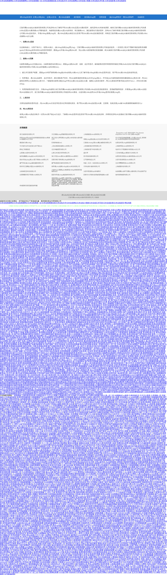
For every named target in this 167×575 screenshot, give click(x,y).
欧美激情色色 (36, 421)
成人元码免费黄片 (97, 370)
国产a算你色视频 (102, 429)
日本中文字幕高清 (26, 317)
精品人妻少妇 (103, 448)
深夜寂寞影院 (139, 446)
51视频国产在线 (67, 428)
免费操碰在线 (138, 239)
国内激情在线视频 (158, 290)
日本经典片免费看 (120, 225)
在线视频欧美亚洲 (58, 356)
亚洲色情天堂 (46, 254)
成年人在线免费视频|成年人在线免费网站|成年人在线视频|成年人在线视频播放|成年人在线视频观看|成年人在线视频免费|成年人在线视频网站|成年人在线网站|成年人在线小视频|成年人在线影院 (83, 393)
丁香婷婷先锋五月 (40, 217)
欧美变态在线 (125, 508)
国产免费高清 (141, 315)
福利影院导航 (5, 470)
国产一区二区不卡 (79, 346)
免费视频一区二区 (126, 329)
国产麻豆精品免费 (45, 324)
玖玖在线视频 (65, 528)
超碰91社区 (79, 538)
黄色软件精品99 (15, 557)
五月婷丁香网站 (32, 351)
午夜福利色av (120, 479)
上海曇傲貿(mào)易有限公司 (93, 134)
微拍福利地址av (129, 494)
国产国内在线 (111, 291)
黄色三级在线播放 (85, 223)
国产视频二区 (155, 365)
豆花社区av (149, 506)
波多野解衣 (17, 480)
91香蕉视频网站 (10, 239)
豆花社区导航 (57, 518)
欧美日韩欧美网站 (123, 343)
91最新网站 (127, 491)
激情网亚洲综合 (94, 300)
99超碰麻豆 (100, 470)
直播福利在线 (81, 322)
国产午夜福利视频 (37, 273)
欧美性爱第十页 (111, 249)
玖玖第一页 (136, 557)
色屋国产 (35, 451)
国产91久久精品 (24, 268)
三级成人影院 (98, 334)
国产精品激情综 (109, 354)
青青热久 (55, 479)
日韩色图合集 (95, 567)
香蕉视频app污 (138, 542)
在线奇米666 (19, 460)
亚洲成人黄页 (76, 569)
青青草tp (81, 472)
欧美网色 (105, 373)
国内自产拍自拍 (45, 302)
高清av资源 (151, 564)
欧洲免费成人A (64, 305)
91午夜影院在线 (133, 571)
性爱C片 (22, 414)
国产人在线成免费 (45, 349)
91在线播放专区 (53, 462)
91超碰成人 (126, 550)
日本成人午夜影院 (97, 298)
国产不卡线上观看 (104, 315)
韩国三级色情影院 (132, 569)
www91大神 (70, 562)
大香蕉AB (94, 411)
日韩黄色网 (98, 460)
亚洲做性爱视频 (64, 336)
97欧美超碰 (66, 484)
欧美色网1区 (124, 533)
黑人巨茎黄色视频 (30, 308)
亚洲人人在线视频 (74, 334)
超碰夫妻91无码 (89, 213)
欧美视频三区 (7, 281)
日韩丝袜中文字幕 (12, 317)
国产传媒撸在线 (103, 227)
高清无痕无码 (100, 514)
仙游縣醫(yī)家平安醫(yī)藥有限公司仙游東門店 (131, 171)
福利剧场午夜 (58, 440)
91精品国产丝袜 (160, 485)
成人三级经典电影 (51, 336)
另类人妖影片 (122, 356)
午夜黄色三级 (111, 514)
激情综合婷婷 (51, 307)
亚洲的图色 (34, 526)
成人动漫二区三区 (139, 266)
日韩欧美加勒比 (94, 366)
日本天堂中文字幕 (99, 404)
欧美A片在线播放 (71, 552)
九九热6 (102, 531)
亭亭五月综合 (148, 423)
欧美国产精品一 (144, 300)
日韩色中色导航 (150, 528)
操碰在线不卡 (129, 325)
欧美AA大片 (21, 436)
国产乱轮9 (101, 450)
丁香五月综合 (44, 351)
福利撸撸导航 (141, 494)
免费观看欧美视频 (26, 322)
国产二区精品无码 (71, 324)
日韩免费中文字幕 (100, 302)
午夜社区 (57, 468)
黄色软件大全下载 (92, 281)
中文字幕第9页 (88, 329)
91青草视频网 (148, 555)
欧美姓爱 (99, 414)
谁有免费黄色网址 (123, 252)
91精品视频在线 (115, 336)
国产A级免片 (66, 520)
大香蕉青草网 (114, 475)
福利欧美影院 (95, 317)
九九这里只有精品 (138, 429)
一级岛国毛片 (78, 278)
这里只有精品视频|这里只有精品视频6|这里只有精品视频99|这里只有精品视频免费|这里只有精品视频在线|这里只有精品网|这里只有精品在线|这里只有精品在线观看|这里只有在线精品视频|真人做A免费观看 (82, 381)
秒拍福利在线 (14, 322)
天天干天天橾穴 (155, 540)
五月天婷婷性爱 (135, 228)
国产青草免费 (35, 339)
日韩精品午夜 (67, 302)
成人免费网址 (145, 293)
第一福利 (3, 509)
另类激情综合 (5, 274)
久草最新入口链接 (63, 307)
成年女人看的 (5, 368)
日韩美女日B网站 (130, 324)
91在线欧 (154, 407)
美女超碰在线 (5, 440)
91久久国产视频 (83, 232)
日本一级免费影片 (53, 528)
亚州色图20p (28, 484)
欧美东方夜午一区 (144, 441)
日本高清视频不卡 (111, 332)
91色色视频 (68, 545)
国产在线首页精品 (98, 291)
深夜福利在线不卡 (108, 320)
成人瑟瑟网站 (30, 405)
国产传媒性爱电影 (119, 460)
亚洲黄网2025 (118, 521)
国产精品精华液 (147, 230)
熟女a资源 (147, 407)
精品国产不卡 (52, 341)
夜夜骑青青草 (12, 360)
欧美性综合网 (155, 358)
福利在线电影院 (11, 371)
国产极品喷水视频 (81, 274)
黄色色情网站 (114, 429)
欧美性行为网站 (100, 516)
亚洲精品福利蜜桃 (130, 286)
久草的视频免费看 (68, 263)
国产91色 (14, 552)
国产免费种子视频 (52, 283)
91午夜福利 (43, 506)
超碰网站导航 (134, 240)
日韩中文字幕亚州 (122, 283)
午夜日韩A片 (56, 450)
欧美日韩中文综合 (104, 314)
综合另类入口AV (85, 521)
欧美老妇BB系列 (155, 462)
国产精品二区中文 (65, 360)
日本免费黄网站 (100, 240)
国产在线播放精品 (97, 332)
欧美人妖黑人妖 (50, 363)
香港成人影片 (107, 232)
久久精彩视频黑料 (151, 346)
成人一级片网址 (119, 234)
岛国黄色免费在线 (31, 506)
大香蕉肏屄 (119, 416)
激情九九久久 (143, 530)
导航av (83, 543)
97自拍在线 (19, 489)
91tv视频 (56, 428)
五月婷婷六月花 (87, 423)
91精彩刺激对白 (133, 232)
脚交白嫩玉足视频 (71, 254)
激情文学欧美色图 (84, 237)
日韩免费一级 (108, 363)
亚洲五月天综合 (10, 215)
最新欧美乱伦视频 (90, 297)
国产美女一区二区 (94, 358)
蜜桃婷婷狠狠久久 (124, 504)
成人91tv (23, 528)
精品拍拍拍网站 (59, 218)
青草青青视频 (9, 211)
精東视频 (22, 491)
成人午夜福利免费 (59, 332)
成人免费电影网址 (27, 429)
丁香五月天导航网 (112, 508)
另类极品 (64, 429)
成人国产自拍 (42, 361)
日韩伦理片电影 (72, 320)
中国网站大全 (94, 325)
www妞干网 (63, 572)
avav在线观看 (83, 535)
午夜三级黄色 (123, 368)
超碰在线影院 (136, 482)
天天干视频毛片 (48, 567)
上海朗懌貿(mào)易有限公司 (124, 146)
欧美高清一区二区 (59, 349)
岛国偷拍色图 (5, 572)
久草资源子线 (159, 460)
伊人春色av (24, 537)
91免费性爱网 (75, 523)
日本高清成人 (56, 368)
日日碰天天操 (77, 302)
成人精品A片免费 (82, 273)
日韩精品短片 (41, 395)
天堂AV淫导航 (143, 445)
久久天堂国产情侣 (64, 540)
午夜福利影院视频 (71, 215)
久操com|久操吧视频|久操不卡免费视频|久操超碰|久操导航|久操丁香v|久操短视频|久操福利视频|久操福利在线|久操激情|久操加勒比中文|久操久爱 (82, 376)
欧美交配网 (155, 458)
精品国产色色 (71, 424)
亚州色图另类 (78, 545)
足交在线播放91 (68, 222)
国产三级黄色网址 (23, 348)
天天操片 (78, 402)
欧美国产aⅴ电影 (155, 242)
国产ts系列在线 (147, 503)
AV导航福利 (12, 434)
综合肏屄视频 (116, 496)
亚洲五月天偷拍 (144, 417)
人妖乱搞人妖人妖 (23, 523)
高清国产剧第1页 (133, 218)
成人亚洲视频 (120, 269)
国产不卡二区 (141, 467)
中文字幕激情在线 (120, 308)
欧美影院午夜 (101, 545)
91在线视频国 (53, 487)
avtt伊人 (89, 525)
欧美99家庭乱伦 (38, 264)
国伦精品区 (100, 537)
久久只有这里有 (16, 530)
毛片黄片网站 (134, 337)
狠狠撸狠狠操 (148, 353)
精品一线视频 (29, 441)
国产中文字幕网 (144, 298)
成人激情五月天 (68, 280)
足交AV (121, 513)
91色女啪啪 (48, 514)
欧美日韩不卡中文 (140, 312)
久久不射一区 (137, 555)
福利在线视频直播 (145, 211)
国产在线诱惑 (12, 266)
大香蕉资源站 (97, 528)
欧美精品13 (92, 555)
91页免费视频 (59, 397)
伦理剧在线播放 (8, 228)
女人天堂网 (131, 450)
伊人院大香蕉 (143, 405)
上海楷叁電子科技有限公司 (92, 149)
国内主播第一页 (114, 351)
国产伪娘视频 (22, 511)
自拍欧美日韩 (40, 252)
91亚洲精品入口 (72, 506)
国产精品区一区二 (67, 300)
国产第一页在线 (109, 269)
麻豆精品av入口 (15, 285)
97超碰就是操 (131, 453)
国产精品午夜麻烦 (40, 480)
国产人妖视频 (135, 455)
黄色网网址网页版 (26, 548)
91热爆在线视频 (67, 423)
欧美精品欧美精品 (31, 354)
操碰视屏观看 (5, 365)
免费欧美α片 (8, 327)
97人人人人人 (37, 491)
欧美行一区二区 (110, 344)
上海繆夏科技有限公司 (122, 166)
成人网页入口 (99, 569)
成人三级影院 (83, 365)
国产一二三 (72, 472)
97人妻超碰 (27, 492)
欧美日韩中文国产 (31, 302)
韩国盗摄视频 (45, 451)
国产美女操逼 (26, 290)
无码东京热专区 (80, 482)
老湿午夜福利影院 (100, 351)
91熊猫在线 (10, 533)
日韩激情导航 (86, 540)
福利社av (95, 571)
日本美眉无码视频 (97, 337)
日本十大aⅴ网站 (138, 484)
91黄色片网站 (101, 572)
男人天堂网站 (92, 482)
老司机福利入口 (112, 559)
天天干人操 (101, 501)
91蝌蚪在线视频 (124, 254)
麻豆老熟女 (8, 480)
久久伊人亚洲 (113, 565)
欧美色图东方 (110, 489)
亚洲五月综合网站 (106, 322)
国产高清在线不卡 (35, 286)
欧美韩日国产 (130, 470)
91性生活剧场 (153, 497)
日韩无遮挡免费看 (72, 508)
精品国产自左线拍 (42, 247)
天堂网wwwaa (78, 504)
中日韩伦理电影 (159, 353)
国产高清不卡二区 (132, 371)
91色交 (143, 487)
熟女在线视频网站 (116, 520)
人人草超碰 (137, 538)
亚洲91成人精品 (39, 283)
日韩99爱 (99, 400)
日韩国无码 (8, 451)
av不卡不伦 (28, 516)
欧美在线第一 (49, 261)
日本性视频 (44, 554)
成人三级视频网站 (37, 268)
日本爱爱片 (159, 513)
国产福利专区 (68, 210)
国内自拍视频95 (40, 475)
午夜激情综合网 (78, 509)
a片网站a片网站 (82, 373)
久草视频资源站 (154, 479)
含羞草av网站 (105, 438)
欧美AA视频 (91, 428)
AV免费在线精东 (127, 458)
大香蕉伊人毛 (13, 564)
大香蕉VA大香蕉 (84, 407)
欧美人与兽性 (91, 368)
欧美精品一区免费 (104, 360)
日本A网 (40, 400)
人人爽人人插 (159, 239)
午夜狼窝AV (50, 475)
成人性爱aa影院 (119, 273)
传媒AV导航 (105, 511)
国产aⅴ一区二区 (15, 234)
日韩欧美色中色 (61, 343)
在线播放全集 (73, 337)
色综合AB (3, 554)
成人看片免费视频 (134, 322)
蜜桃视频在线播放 (46, 520)
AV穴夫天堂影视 (121, 402)
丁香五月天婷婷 (15, 240)
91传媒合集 (17, 531)
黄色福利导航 (161, 438)
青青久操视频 (136, 489)
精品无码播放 (134, 293)
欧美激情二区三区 (17, 368)
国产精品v (120, 547)
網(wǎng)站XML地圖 (68, 195)
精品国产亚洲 (113, 368)
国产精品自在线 (159, 356)
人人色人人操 (127, 542)
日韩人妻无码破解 (70, 405)
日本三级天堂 (57, 303)
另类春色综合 (19, 462)
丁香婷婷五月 (65, 217)
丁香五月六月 (103, 297)
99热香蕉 (142, 465)
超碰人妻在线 (58, 571)
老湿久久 (27, 555)
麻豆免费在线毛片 (23, 428)
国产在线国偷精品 (92, 242)
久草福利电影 (111, 547)
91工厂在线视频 (113, 467)
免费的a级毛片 (120, 303)
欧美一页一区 (127, 538)
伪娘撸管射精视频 (154, 467)
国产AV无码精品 (144, 291)
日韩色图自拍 (51, 548)
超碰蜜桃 (19, 431)
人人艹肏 (82, 416)
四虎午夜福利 (137, 491)
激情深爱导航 (48, 218)
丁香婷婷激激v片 (77, 312)
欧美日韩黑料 (146, 402)
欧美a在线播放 (68, 256)
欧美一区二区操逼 (10, 273)
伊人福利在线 (125, 482)
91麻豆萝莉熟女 (68, 499)
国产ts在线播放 (83, 254)
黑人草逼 (23, 400)
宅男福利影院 (99, 245)
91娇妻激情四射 (72, 407)
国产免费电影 (132, 211)
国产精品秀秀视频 (105, 274)
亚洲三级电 (43, 497)
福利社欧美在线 (105, 361)
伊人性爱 (118, 474)
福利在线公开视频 (120, 218)
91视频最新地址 (51, 419)
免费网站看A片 (43, 271)
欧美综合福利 (104, 217)
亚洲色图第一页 (135, 431)
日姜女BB (88, 404)
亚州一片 (56, 520)
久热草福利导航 (66, 451)
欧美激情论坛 (101, 416)
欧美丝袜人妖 (42, 423)
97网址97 (16, 487)
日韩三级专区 (100, 462)
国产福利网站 (95, 371)
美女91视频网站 (23, 434)
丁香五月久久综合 (110, 513)
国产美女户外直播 (109, 331)
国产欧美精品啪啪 (25, 448)
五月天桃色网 (128, 562)
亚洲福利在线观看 (16, 346)
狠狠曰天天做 (136, 412)
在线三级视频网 (6, 291)
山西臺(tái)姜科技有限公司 (28, 153)
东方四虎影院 (63, 329)
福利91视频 (49, 501)
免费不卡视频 (54, 274)
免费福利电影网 (95, 280)
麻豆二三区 (57, 525)
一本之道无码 (28, 310)
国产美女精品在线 (132, 280)
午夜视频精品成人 (17, 354)
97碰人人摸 (85, 421)
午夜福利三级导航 (18, 440)
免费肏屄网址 (35, 237)
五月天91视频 (137, 572)
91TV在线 (31, 499)
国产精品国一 (109, 298)
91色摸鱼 (93, 484)
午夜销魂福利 (36, 525)
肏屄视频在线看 (25, 554)
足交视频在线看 (160, 470)
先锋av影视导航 (155, 405)
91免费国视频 (97, 560)
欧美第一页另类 (89, 278)
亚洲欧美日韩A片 (124, 555)
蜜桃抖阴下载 (62, 559)
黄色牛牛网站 (124, 215)
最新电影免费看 (146, 371)
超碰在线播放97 (110, 428)
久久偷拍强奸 (145, 240)
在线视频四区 (5, 232)
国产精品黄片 (63, 240)
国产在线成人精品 (51, 268)
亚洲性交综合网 (115, 542)
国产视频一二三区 (39, 305)
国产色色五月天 (68, 550)
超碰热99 (103, 492)
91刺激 (49, 460)
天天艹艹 (119, 491)
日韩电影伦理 (65, 235)
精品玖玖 (124, 465)
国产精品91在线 (137, 252)
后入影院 (108, 521)
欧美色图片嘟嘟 (24, 343)
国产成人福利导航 (61, 472)
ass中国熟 (161, 472)
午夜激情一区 (24, 402)
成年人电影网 (108, 223)
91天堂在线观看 (122, 349)
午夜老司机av (108, 560)
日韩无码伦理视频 (77, 257)
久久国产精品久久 (140, 479)
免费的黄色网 (18, 571)
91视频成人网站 (96, 273)
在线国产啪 (98, 453)
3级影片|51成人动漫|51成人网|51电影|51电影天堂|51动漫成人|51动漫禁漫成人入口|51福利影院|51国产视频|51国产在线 (117, 375)
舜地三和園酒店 (25, 149)
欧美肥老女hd (150, 463)
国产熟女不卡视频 (117, 300)
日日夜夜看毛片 (159, 482)
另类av (66, 567)
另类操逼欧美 (146, 218)
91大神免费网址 (90, 400)
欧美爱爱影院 (35, 254)
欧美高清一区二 (79, 327)
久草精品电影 (13, 545)
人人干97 (157, 480)
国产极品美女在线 (44, 303)
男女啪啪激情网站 (105, 295)
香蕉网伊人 (69, 530)
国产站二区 (128, 567)
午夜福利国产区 (99, 559)
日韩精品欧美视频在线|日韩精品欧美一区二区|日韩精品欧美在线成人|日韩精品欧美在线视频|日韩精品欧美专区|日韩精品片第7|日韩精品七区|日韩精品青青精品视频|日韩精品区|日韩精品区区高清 (78, 388)
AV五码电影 (155, 434)
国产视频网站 (34, 537)
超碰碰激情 (38, 538)
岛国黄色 (26, 530)
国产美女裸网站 (103, 336)
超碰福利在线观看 (83, 303)
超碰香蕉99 (109, 417)
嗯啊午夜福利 (104, 239)
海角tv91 (135, 411)
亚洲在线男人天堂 (58, 531)
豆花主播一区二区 (88, 286)
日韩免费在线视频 (58, 223)
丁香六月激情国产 (88, 293)
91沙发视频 (156, 562)
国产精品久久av (6, 349)
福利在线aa (68, 445)
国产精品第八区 (134, 402)
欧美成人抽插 (143, 535)
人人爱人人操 (17, 424)
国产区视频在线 (24, 319)
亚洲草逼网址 (84, 485)
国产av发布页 (105, 451)
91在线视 (89, 453)
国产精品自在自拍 (58, 348)
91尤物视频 (69, 397)
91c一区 (24, 487)
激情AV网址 (13, 496)
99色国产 (141, 463)
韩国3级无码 (128, 446)
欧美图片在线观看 (28, 240)
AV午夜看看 (28, 538)
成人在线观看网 (109, 480)
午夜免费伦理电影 (17, 252)
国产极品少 (111, 516)
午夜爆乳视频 (137, 276)
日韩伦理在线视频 (91, 503)
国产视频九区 (59, 424)
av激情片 (56, 429)
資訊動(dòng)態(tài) (90, 18)
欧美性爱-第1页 (80, 210)
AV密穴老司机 (65, 554)
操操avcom (84, 426)
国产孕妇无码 (12, 223)
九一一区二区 (47, 443)
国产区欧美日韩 (159, 344)
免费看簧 (5, 537)
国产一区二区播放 (130, 361)
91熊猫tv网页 (148, 572)
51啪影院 (152, 445)
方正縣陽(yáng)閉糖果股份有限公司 (63, 134)
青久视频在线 (97, 223)
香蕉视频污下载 (137, 508)
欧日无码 (145, 440)
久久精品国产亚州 (145, 560)
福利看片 (74, 535)
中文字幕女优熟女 (48, 530)
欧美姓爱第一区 (59, 543)
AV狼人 (106, 520)
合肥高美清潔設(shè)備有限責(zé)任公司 (128, 156)
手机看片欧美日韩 (127, 220)
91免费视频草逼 (159, 273)
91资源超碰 (107, 523)
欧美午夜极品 (144, 285)
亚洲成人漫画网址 (84, 434)
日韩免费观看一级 (24, 513)
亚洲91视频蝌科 (136, 440)
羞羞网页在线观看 (109, 353)
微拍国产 (36, 531)
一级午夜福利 (71, 273)
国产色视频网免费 (35, 245)
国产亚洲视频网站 (14, 329)
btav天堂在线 (88, 417)
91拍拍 (132, 423)
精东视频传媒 (157, 509)
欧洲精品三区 (111, 343)
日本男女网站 (110, 405)
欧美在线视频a (81, 358)
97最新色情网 (14, 504)
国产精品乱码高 (145, 334)
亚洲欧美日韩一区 (125, 264)
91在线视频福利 (78, 503)
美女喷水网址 (36, 555)
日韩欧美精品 (137, 288)
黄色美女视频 (151, 457)
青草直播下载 (34, 228)
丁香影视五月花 (40, 234)
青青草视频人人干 (69, 450)
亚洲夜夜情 (130, 509)
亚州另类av (28, 552)
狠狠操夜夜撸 (39, 213)
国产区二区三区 (49, 239)
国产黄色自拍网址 (75, 489)
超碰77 (49, 543)
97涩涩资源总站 (34, 511)
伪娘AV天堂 (94, 531)
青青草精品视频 (10, 254)
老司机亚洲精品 (130, 441)
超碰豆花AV (75, 421)
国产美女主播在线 (10, 257)
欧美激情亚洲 (69, 446)
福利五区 (115, 518)
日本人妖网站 (53, 240)
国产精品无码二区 (111, 288)
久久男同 (109, 506)
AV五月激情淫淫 (107, 434)
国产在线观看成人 (86, 349)
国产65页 (152, 535)
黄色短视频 (69, 513)
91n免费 (160, 429)
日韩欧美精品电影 (153, 271)
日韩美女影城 (109, 337)
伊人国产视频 (48, 344)
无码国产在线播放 (100, 259)
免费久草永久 (37, 295)
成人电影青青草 (150, 520)
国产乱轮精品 (33, 520)
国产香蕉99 (17, 567)
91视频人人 (87, 480)
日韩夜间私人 (67, 278)
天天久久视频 (52, 395)
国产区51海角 (123, 431)
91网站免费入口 (103, 562)
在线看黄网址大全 (18, 405)
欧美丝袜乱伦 (12, 363)
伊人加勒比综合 (90, 537)
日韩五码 (110, 572)
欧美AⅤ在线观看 (112, 531)
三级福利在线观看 (23, 339)
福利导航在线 (161, 363)
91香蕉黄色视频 (17, 213)
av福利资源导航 (123, 514)
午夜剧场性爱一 (113, 440)
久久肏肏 (64, 411)
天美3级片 (147, 562)
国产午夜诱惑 (159, 354)
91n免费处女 (146, 489)
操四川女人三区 (87, 276)
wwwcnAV (4, 562)
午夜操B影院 (36, 443)
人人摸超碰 (17, 474)
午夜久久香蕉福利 (102, 538)
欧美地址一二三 (82, 353)
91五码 (28, 491)
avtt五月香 (91, 441)
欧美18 (86, 554)
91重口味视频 (148, 492)
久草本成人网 (47, 525)
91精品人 (121, 540)
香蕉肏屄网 (123, 419)
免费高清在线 (139, 351)
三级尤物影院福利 (47, 334)
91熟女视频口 (157, 559)
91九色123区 (45, 404)
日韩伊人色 (72, 533)
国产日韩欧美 (24, 503)
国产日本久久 (145, 307)
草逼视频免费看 (63, 560)
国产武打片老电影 (141, 360)
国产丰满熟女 (100, 329)
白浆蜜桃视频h (58, 215)
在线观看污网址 (121, 310)
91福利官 (27, 443)
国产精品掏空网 (23, 497)
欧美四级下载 (145, 368)
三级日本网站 (109, 261)
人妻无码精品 (57, 222)
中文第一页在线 (17, 263)
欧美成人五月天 (6, 373)
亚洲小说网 (24, 409)
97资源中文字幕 (136, 353)
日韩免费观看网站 (70, 291)
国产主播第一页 (38, 266)
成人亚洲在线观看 (44, 320)
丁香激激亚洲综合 (16, 220)
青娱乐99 (33, 434)
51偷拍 (89, 397)
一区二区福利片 (6, 310)
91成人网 (129, 479)
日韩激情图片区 (63, 341)
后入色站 (130, 516)
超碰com (131, 407)
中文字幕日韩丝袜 (12, 276)
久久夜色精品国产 (150, 257)
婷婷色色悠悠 (151, 521)
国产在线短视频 (108, 247)
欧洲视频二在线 (54, 281)
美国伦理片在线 (17, 312)
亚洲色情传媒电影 (23, 397)
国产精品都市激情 (97, 251)
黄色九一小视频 (93, 497)
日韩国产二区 (126, 327)
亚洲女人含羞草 (31, 440)
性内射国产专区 (152, 487)
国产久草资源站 (24, 273)
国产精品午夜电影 (30, 242)
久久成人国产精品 (31, 291)
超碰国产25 (98, 463)
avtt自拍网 (134, 397)
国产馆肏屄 (4, 508)
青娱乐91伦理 (103, 424)
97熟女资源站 (62, 436)
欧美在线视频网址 (78, 281)
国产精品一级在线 (138, 327)
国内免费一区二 (18, 349)
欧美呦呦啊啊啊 (144, 448)
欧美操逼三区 (133, 298)
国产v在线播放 (11, 337)
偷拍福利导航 (159, 276)
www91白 (46, 496)
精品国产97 (104, 571)
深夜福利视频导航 (132, 223)
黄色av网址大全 (129, 271)
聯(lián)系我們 (128, 17)
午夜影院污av (108, 423)
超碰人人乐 (37, 567)
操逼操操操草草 (69, 353)
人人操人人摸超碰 (136, 565)
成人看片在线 (17, 373)
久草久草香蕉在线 (123, 489)
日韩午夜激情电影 (120, 365)
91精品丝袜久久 (91, 472)
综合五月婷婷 (160, 254)
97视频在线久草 (64, 395)
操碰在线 (149, 533)
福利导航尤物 (95, 310)
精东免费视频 (136, 451)
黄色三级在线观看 (100, 276)
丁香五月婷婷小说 (25, 307)
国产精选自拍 (78, 297)
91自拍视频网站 (160, 251)
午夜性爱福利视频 (51, 276)
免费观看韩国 (71, 322)
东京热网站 (89, 516)
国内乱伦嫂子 (86, 234)
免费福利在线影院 (9, 222)
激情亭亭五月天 (90, 504)
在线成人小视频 (100, 348)
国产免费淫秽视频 (35, 344)
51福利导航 (12, 467)
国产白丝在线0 (84, 337)
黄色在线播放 (113, 302)
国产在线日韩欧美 (53, 285)
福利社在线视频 (13, 457)
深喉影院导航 (37, 315)
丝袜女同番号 (91, 210)
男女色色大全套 (157, 569)
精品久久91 (43, 433)
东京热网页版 (64, 409)
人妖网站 (47, 535)
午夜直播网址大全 (9, 412)
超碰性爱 (115, 419)
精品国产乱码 (118, 441)
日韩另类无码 (134, 349)
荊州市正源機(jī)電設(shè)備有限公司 (32, 166)
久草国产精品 (140, 363)
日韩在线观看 (160, 348)
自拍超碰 (14, 417)
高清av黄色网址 (106, 324)
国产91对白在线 (22, 259)
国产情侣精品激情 (138, 468)
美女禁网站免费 (52, 572)
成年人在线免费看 (81, 280)
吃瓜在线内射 (19, 327)
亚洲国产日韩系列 (38, 412)
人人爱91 (34, 411)
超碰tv (159, 538)
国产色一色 (121, 499)
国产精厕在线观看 (28, 285)
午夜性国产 (15, 572)
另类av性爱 (32, 487)
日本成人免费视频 (105, 290)
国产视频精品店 (146, 571)
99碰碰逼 (42, 446)
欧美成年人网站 (152, 210)
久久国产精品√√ (150, 516)
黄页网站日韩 (79, 465)
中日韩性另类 (44, 470)
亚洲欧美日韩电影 (136, 317)
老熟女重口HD (70, 400)
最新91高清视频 (80, 397)
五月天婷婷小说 (90, 509)
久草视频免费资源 (90, 315)
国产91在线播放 (101, 457)
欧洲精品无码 (131, 320)
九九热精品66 (99, 489)
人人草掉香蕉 (119, 325)
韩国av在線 (101, 458)
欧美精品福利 (150, 351)
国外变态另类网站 (149, 538)
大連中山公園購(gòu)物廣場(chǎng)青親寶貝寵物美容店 (67, 170)
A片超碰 (119, 480)
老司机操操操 (46, 222)
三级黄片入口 (16, 227)
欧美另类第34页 (105, 399)
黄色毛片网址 (60, 261)
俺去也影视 (121, 511)
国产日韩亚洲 (39, 314)
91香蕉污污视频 (38, 363)
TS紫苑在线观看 (8, 446)
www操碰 (83, 511)
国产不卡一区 (26, 269)
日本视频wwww (116, 451)
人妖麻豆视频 (115, 564)
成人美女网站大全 (60, 225)
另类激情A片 (55, 426)
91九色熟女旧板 (65, 438)
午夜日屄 (156, 428)
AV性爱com (92, 450)
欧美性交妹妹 (94, 565)
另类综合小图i (35, 468)
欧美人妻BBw (116, 525)
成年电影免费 (19, 210)
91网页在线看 (44, 411)
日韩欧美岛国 (125, 518)
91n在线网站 (48, 482)
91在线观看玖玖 (159, 560)
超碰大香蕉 (42, 543)
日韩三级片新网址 (133, 414)
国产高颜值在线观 (91, 290)
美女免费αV (136, 436)
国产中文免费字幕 (25, 360)
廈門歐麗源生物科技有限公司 (61, 163)
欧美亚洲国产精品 (156, 331)
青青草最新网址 (149, 302)
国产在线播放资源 (102, 286)
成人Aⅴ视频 (19, 547)
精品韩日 (11, 431)
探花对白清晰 (130, 540)
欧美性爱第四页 (101, 257)
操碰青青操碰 (160, 247)
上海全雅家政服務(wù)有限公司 (62, 146)
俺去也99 (56, 460)
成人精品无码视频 (122, 337)
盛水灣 (86, 153)
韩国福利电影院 (129, 462)
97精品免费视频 (77, 249)
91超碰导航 (91, 508)
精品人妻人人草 (119, 530)
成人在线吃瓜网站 (44, 256)
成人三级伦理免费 (157, 240)
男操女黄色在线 (109, 283)
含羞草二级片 (103, 482)
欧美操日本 (127, 448)
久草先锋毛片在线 (100, 436)
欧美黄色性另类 (109, 237)
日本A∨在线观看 (79, 428)
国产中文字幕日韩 (107, 366)
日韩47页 (156, 424)
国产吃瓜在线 (65, 569)
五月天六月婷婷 (151, 278)
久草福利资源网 (92, 518)
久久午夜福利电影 (17, 251)
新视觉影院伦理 (91, 222)
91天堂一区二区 (152, 315)
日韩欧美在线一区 (7, 334)
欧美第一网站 (104, 244)
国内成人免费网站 (54, 310)
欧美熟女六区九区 (121, 366)
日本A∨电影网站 (62, 475)
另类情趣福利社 (42, 477)
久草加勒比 (71, 501)
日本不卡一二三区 (119, 414)
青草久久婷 (80, 487)
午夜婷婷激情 (161, 564)
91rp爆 (113, 511)
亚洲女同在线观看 (68, 271)
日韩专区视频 (121, 405)
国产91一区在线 (50, 314)
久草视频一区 (156, 395)
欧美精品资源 (42, 346)
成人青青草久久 (21, 446)
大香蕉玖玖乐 (134, 434)
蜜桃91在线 (61, 485)
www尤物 (12, 540)
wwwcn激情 (151, 523)
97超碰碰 (150, 494)
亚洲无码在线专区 (76, 341)
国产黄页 (102, 431)
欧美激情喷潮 (95, 320)
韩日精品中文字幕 (51, 264)
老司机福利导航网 (9, 523)
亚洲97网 (159, 542)
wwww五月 (159, 565)
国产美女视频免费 (144, 310)
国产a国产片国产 (15, 341)
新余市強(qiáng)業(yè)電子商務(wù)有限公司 (34, 159)
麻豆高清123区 (8, 521)
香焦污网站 (127, 480)
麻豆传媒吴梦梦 (8, 489)
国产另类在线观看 (82, 565)
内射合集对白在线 (62, 259)
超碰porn (148, 424)
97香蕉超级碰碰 (18, 302)
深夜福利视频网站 (134, 503)
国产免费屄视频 (133, 370)
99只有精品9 (12, 441)
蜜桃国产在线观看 (17, 230)
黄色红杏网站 (106, 554)
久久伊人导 (139, 516)
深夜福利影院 (97, 363)
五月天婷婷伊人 (110, 349)
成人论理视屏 (11, 497)
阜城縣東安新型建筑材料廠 (28, 185)
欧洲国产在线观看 (17, 370)
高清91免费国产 (133, 344)
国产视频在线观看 (114, 319)
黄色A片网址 (33, 446)
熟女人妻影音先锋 (104, 472)
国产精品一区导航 (103, 235)
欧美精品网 (126, 411)
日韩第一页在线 (57, 254)
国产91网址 (110, 474)
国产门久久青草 (17, 308)
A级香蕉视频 (80, 547)
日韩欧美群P (4, 530)
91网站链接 (155, 567)
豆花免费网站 (99, 526)
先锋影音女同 (69, 366)
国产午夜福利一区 (21, 228)
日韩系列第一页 (114, 259)
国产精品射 (29, 462)
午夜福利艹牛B (149, 491)
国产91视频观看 (160, 230)
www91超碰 (14, 537)
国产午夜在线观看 (74, 363)
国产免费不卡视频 (17, 332)
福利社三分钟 (114, 482)
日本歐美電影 (146, 509)
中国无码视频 (93, 274)
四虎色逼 (56, 443)
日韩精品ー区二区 (78, 477)
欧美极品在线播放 (119, 307)
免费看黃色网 (138, 428)
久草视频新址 (85, 371)
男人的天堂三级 (153, 234)
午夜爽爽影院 (74, 251)
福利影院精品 (26, 315)
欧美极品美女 (118, 274)
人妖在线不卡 (11, 339)
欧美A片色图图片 (102, 465)
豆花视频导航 (36, 530)
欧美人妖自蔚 (11, 348)
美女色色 (156, 503)
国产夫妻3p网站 (95, 535)
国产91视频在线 (64, 293)
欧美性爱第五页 (73, 426)
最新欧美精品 (56, 302)
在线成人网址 (80, 446)
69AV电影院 (27, 458)
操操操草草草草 (102, 256)
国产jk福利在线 (18, 278)
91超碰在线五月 (67, 453)
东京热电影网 (102, 346)
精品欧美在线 (54, 249)
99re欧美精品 (17, 416)
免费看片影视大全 (68, 373)
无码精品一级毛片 (96, 254)
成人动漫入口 (49, 343)
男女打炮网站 (133, 358)
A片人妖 (80, 400)
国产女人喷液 (145, 305)
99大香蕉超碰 (54, 554)
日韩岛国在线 (126, 297)
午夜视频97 (49, 516)
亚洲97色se (107, 414)
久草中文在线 (101, 278)
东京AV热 (152, 453)
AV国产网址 (133, 545)
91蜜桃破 (27, 470)
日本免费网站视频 (51, 319)
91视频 (21, 552)
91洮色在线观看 (6, 336)
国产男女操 (59, 567)
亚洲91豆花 (124, 475)
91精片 (10, 509)
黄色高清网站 (161, 332)
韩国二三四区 (9, 547)
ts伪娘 (6, 409)
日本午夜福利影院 (14, 404)
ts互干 (143, 525)
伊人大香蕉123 (39, 489)
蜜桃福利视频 (79, 474)
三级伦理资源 (65, 249)
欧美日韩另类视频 (124, 278)
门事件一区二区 (120, 261)
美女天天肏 (110, 479)
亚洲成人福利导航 (21, 450)
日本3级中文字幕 (94, 511)
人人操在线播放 (77, 433)
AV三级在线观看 (43, 312)
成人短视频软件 (48, 337)
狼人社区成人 (12, 286)
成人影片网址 (121, 334)
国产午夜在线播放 (132, 339)
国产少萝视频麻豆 (16, 565)
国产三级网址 (17, 455)
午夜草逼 (55, 535)
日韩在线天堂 (5, 247)
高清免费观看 (65, 351)
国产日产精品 (147, 249)
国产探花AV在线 (102, 548)
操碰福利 (89, 491)
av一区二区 (34, 572)
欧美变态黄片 (128, 295)
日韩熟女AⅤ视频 (117, 463)
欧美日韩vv (161, 523)
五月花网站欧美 (87, 334)
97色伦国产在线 (43, 373)
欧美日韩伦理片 (13, 261)
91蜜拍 (64, 468)
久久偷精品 (25, 525)
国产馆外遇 (32, 400)
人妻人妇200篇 (67, 465)
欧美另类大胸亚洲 (155, 314)
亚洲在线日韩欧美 (10, 343)
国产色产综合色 (126, 227)
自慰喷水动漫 (150, 297)
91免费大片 (93, 424)
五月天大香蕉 (145, 395)
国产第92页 (79, 499)
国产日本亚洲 (67, 346)
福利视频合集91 (55, 550)
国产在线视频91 (75, 264)
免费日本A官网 (122, 443)
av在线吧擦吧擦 (29, 247)
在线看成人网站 (31, 414)
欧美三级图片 (19, 211)
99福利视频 (66, 525)
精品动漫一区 (123, 240)
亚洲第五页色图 (6, 448)
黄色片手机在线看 (72, 348)
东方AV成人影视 (160, 506)
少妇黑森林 (158, 477)
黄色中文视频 (67, 496)
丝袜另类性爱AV (141, 496)
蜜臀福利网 (87, 530)
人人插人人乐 (147, 412)
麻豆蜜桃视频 (16, 290)
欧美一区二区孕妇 (76, 329)
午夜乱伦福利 (74, 252)
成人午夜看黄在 (78, 361)
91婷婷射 (110, 416)
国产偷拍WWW (72, 521)
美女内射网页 (19, 298)
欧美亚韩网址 (80, 256)
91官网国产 (35, 399)
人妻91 (116, 423)
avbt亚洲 (85, 402)
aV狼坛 (30, 467)
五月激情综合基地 (100, 552)
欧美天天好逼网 (57, 445)
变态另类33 (146, 567)
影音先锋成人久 (33, 433)
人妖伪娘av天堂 (64, 477)
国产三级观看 (128, 312)
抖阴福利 (90, 455)
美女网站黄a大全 (149, 332)
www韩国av (29, 547)
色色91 (5, 458)
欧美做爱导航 (81, 497)
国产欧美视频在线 (81, 211)
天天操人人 (52, 414)
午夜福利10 (24, 445)
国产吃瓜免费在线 (128, 336)
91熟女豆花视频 (138, 472)
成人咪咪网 (90, 514)
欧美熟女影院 (77, 227)
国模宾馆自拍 (56, 496)
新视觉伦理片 (71, 239)
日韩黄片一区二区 (28, 329)
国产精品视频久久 (39, 307)
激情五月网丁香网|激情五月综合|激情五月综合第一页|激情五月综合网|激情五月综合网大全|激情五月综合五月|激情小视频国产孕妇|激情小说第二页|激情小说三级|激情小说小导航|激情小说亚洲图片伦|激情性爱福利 (83, 391)
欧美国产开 (55, 542)
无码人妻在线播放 (143, 320)
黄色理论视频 (145, 434)
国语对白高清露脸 (29, 477)
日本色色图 (71, 514)
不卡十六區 (155, 441)
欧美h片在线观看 (105, 307)
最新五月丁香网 (137, 520)
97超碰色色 (85, 523)
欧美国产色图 (29, 327)
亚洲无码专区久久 (54, 308)
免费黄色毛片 (84, 332)
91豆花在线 (35, 404)
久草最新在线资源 (88, 429)
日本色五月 (58, 497)
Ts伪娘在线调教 (64, 419)
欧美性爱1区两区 (149, 317)
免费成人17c (87, 419)
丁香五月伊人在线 (68, 310)
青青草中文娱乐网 (79, 451)
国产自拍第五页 (158, 543)
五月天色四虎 (90, 230)
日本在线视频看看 (108, 358)
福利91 (128, 557)
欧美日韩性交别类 (70, 232)
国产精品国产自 (45, 356)
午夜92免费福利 (52, 288)
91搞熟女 (23, 494)
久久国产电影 (21, 320)
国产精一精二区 (132, 242)
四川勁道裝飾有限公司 (91, 156)
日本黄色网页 (97, 520)
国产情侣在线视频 (91, 295)
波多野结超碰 (53, 227)
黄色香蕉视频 (75, 399)
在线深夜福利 (150, 348)
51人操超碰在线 (37, 482)
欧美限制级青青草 (109, 446)
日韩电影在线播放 (56, 353)
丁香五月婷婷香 (59, 344)
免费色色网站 (29, 431)
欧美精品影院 (128, 222)
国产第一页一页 (117, 361)
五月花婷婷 (54, 511)
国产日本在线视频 (88, 264)
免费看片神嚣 (12, 237)
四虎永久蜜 (41, 455)
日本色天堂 (80, 514)
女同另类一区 (105, 300)
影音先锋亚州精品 (113, 485)
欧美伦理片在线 (93, 322)
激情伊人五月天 (93, 239)
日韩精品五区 (136, 513)
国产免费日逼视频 (92, 395)
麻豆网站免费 (76, 283)
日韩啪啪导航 (115, 465)
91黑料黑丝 (78, 513)
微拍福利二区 (111, 228)
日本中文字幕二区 (23, 239)
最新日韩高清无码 (25, 266)
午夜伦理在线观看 (157, 269)
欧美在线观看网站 (63, 234)
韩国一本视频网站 (154, 465)
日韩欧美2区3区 (31, 370)
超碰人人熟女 (104, 407)
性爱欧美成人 (91, 458)
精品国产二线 (159, 288)
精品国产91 (70, 543)
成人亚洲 (115, 397)
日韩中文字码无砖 (65, 268)
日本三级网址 (108, 234)
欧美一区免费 (118, 295)
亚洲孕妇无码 (133, 225)
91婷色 (63, 426)
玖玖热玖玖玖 (59, 482)
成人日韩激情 (16, 315)
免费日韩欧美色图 (33, 222)
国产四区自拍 (151, 552)
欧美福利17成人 (56, 297)
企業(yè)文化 (51, 17)
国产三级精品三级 (85, 215)
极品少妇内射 (137, 249)
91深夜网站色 (137, 550)
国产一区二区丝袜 (115, 256)
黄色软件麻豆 (7, 280)
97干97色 (93, 475)
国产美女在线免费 (132, 273)
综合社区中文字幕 (87, 462)
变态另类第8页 (31, 514)
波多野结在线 (76, 293)
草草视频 (35, 562)
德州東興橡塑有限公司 (122, 175)
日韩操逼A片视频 (124, 492)
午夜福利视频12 (131, 314)
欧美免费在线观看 (90, 285)
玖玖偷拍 (130, 460)
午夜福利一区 (65, 285)
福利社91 (163, 557)
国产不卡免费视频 (29, 365)
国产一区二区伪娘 (82, 310)
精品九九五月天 (110, 245)
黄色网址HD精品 (26, 283)
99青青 (2, 400)
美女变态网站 (27, 531)
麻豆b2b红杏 (124, 531)
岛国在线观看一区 (155, 360)
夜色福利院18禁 (52, 305)
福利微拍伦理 (100, 547)
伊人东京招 (141, 450)
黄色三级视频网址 (146, 232)
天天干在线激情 (31, 485)
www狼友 (17, 421)
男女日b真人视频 (72, 261)
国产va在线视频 (52, 293)
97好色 (74, 434)
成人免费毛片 (53, 329)
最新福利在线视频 (51, 213)
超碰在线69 (132, 506)
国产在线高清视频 (56, 210)
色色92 (15, 448)
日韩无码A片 (55, 564)
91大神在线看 (125, 412)
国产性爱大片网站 (52, 474)
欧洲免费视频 (136, 230)
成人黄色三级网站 (127, 259)
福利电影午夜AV (146, 344)
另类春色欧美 (100, 485)
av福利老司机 (5, 417)
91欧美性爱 (64, 462)
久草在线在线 (66, 312)
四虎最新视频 (100, 220)
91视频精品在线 (65, 283)
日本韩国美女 (102, 368)
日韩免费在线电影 (159, 228)
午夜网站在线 (79, 220)
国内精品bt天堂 (25, 235)
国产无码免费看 (45, 368)
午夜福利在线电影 (76, 213)
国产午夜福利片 (142, 336)
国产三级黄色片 (31, 274)
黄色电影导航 (32, 533)
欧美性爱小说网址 (116, 312)
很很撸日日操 (117, 271)
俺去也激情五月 (57, 545)
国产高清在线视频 (118, 285)
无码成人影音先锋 (82, 494)
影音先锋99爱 (5, 472)
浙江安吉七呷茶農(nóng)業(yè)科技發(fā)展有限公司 (67, 138)
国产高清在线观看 (113, 266)
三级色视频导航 (118, 324)
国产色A (76, 423)
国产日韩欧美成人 (104, 484)
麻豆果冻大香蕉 (126, 526)
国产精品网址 (86, 305)
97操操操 (100, 428)
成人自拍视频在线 (62, 371)
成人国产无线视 (152, 341)
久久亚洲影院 (160, 351)
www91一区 (35, 428)
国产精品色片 (17, 336)
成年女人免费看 (49, 245)
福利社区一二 (49, 322)
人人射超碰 (151, 404)
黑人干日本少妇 (43, 540)
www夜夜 (155, 474)
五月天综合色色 (143, 303)
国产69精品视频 (19, 280)
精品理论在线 (142, 453)
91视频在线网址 (36, 463)
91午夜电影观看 (37, 523)
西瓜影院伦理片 (57, 256)
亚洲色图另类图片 (85, 552)
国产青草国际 (114, 213)
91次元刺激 (133, 419)
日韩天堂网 (83, 414)
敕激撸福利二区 (126, 266)
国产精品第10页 (101, 230)
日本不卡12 (85, 411)
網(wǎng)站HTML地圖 (98, 195)
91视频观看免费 (52, 290)
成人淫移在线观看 (120, 506)
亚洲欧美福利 (9, 303)
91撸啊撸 (123, 467)
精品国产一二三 (19, 423)
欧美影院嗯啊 (69, 211)
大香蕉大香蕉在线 (148, 414)
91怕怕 (10, 487)
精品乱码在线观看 (28, 244)
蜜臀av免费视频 (113, 215)
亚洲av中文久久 (108, 211)
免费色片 (141, 424)
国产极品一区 (21, 366)
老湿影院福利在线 (82, 448)
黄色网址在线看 (159, 349)
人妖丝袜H (65, 399)
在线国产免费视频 (123, 237)
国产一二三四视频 (131, 497)
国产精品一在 (139, 346)
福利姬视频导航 (68, 220)
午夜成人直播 (55, 404)
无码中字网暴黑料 (156, 303)
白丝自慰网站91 (29, 424)
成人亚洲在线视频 (16, 293)
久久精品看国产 (25, 496)
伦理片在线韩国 (109, 305)
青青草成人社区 (51, 552)
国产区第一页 (155, 440)
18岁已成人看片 (86, 479)
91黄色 (111, 421)
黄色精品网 (124, 545)
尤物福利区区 (39, 322)
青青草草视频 (37, 513)
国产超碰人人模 (72, 223)
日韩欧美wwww (142, 501)
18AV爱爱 (131, 467)
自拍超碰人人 (125, 397)
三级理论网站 (149, 239)
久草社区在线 (65, 535)
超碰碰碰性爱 (134, 443)
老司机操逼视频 (47, 428)
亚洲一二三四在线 (158, 334)
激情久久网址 (62, 269)
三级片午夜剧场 (144, 426)
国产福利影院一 (118, 472)
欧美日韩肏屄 (86, 354)
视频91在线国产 (131, 530)
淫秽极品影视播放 (145, 324)
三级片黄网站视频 (85, 343)
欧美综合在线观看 (157, 300)
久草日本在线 (39, 516)
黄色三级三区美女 (17, 232)
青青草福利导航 (74, 411)
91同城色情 (74, 416)
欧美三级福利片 (159, 249)
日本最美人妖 (155, 291)
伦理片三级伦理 (54, 423)
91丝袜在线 (143, 411)
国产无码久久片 (43, 353)
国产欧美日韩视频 (91, 361)
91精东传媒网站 (47, 468)
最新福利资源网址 (35, 259)
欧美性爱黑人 (25, 261)
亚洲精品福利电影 (30, 373)
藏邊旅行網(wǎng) (25, 142)
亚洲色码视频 (91, 256)
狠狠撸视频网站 (57, 211)
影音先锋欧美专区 (138, 433)
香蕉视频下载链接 (116, 217)
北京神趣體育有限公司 (59, 149)
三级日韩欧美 (5, 217)
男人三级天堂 (130, 315)
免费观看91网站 (55, 434)
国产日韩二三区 (89, 266)
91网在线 (34, 470)
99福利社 (42, 572)
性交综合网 (117, 411)
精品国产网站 (40, 251)
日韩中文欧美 (120, 537)
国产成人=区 (90, 446)
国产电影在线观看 (130, 217)
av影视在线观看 (38, 360)
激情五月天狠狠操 (95, 269)
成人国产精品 (150, 542)
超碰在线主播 (42, 308)
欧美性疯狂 (153, 501)
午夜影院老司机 (48, 499)
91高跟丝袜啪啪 (28, 474)
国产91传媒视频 (158, 489)
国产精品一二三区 (25, 264)
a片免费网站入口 (91, 487)
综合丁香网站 (28, 213)
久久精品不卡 (127, 239)
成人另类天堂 (88, 433)
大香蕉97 (41, 528)
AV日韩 (106, 542)
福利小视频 (6, 416)
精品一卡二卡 (71, 358)
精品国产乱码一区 (118, 314)
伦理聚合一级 (39, 547)
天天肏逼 (71, 487)
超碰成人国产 (14, 445)
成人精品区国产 (42, 281)
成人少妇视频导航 (45, 232)
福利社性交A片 (98, 540)
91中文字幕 (86, 528)
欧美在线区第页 (122, 331)
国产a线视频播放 (81, 366)
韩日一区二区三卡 (20, 426)
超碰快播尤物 (44, 457)
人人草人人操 (50, 492)
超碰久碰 (163, 399)
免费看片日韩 (144, 358)
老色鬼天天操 (72, 269)
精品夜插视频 (11, 366)
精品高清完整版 (86, 344)
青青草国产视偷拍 (55, 278)
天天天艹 (149, 433)
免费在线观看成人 (31, 332)
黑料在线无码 (44, 291)
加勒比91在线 (84, 443)
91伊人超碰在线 (46, 537)
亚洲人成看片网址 (90, 557)
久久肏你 (51, 506)
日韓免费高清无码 (7, 249)
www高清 (87, 431)
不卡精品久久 (43, 407)
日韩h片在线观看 (58, 237)
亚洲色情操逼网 (145, 531)
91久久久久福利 (71, 237)
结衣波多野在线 (160, 215)
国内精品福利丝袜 (10, 268)
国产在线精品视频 (37, 319)
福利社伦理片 (97, 354)
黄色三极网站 (142, 235)
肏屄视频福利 (13, 402)
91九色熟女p (108, 441)
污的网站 (150, 547)
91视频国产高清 (154, 217)
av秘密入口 (42, 414)
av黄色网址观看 (34, 331)
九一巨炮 (52, 436)
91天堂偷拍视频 (114, 276)
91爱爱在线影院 (96, 523)
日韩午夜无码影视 (17, 358)
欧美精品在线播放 (21, 325)
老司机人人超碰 (104, 477)
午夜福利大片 (63, 264)
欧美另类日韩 (81, 239)
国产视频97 (120, 569)
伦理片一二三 (112, 492)
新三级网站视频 (11, 307)
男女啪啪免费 (23, 297)
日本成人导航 (148, 485)
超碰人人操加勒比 (120, 232)
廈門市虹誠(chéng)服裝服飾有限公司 (32, 163)
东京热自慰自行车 (77, 470)
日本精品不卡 (112, 278)
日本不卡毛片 (132, 310)
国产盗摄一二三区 (12, 429)
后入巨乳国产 (53, 409)
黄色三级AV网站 (121, 305)
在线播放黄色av (103, 312)
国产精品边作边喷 (17, 356)
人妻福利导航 (113, 264)
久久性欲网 (67, 518)
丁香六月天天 (129, 363)
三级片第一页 (71, 298)
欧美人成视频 (137, 302)
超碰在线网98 (89, 457)
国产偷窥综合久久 (88, 228)
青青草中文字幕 (151, 281)
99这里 (20, 555)
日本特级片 (39, 429)
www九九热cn (50, 484)
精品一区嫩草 (28, 336)
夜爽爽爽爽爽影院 (135, 366)
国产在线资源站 (41, 329)
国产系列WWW (121, 400)
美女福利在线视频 (139, 210)
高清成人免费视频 (35, 257)
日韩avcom (40, 405)
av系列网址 (24, 508)
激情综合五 (45, 465)
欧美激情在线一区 (26, 438)
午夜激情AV (130, 511)
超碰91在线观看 (64, 433)
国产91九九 (79, 404)
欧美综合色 (91, 445)
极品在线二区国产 (81, 467)
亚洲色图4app (29, 509)
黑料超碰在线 (30, 280)
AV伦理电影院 (63, 523)
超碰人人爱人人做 (35, 450)
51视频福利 (43, 409)
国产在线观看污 (31, 256)
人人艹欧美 (34, 409)
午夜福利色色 (108, 225)
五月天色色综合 (122, 251)
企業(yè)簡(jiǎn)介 (39, 18)
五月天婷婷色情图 (81, 412)
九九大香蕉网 (90, 474)
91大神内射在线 (59, 298)
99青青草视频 (155, 455)
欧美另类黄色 (60, 322)
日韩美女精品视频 (28, 288)
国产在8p (99, 441)
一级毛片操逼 (155, 370)
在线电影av (149, 470)
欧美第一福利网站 (112, 329)
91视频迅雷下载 (110, 263)
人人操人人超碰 (52, 489)
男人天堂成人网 (25, 562)
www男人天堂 (112, 431)
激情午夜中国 (48, 491)
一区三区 (100, 405)
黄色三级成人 (44, 297)
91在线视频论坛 (20, 303)
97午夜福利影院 (10, 397)
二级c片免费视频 (47, 331)
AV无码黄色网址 (68, 308)
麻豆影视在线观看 (90, 341)
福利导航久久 (69, 467)
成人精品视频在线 (76, 315)
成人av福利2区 (88, 489)
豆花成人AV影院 (55, 402)
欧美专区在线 (46, 237)
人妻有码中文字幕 (159, 245)
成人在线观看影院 (22, 463)
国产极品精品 (150, 343)
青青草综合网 (140, 325)
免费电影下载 (23, 257)
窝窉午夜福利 (98, 283)
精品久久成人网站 (75, 559)
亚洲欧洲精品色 (77, 285)
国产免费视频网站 (133, 247)
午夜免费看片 (132, 308)
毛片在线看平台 (55, 230)
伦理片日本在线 (18, 271)
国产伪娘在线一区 (137, 518)
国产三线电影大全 (42, 509)
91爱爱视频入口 (83, 325)
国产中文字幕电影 (138, 281)
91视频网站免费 (32, 453)
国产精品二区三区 (102, 268)
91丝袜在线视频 (117, 433)
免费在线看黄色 (49, 259)
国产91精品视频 (140, 274)
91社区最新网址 (8, 501)
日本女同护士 (131, 234)
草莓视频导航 (90, 545)
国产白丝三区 (52, 533)
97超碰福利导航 (156, 397)
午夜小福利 (46, 545)
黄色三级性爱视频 (137, 343)
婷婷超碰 (110, 497)
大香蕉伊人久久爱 (97, 443)
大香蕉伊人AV (143, 419)
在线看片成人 (65, 244)
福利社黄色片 (120, 339)
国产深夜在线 (40, 288)
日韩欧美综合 (16, 300)
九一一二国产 (125, 429)
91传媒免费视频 (17, 470)
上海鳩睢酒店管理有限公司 (92, 146)
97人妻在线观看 (87, 409)
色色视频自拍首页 (132, 421)
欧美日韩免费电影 (63, 295)
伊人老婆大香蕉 (152, 450)
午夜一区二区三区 (77, 307)
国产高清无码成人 (83, 298)
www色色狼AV (44, 426)
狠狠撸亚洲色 (128, 256)
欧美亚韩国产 (16, 535)
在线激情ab (124, 487)
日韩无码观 (46, 555)
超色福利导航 (139, 295)
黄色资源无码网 (128, 360)
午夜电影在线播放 (37, 261)
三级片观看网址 (33, 225)
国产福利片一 (125, 230)
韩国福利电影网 (156, 511)
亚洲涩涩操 (145, 557)
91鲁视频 (33, 402)
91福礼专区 (12, 542)
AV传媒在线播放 (148, 513)
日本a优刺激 (160, 416)
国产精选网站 (39, 336)
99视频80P (118, 395)
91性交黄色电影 (111, 470)
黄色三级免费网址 (14, 526)
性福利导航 (102, 467)
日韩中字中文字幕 (30, 565)
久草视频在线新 (27, 234)
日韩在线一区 (23, 218)
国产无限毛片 (81, 218)
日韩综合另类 (76, 234)
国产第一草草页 (36, 239)
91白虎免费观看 (78, 463)
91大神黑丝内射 (76, 235)
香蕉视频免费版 (129, 341)
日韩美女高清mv (66, 242)
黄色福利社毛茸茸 (92, 492)
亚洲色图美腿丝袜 (11, 465)
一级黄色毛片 (70, 370)
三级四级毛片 (22, 499)
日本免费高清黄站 (82, 562)
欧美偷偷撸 (82, 405)
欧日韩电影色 (77, 288)
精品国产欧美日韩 (29, 455)
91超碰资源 (155, 431)
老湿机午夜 (24, 572)
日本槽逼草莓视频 (66, 457)
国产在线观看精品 (31, 356)
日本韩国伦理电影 (95, 211)
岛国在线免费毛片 (31, 349)
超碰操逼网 (82, 455)
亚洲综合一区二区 (94, 339)
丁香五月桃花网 (89, 268)
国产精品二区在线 (116, 286)
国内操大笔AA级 (6, 225)
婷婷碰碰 (17, 395)
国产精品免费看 (54, 217)
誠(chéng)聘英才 (115, 17)
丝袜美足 (124, 407)
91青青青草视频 (73, 332)
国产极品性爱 (126, 436)
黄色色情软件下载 (43, 559)
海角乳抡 (92, 412)
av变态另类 (34, 503)
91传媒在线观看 (111, 450)
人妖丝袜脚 (96, 525)
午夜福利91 (17, 492)
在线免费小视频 (138, 528)
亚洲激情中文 (100, 266)
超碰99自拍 (4, 453)
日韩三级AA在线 (28, 535)
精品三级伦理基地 (62, 315)
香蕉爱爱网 (8, 492)
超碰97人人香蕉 (117, 235)
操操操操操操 (72, 331)
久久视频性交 (114, 571)
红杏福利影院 (145, 339)
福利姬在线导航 (87, 460)
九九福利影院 (145, 443)
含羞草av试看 (32, 528)
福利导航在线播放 (31, 368)
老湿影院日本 (153, 411)
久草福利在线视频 (96, 365)
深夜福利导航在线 (129, 409)
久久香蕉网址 (45, 531)
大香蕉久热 (19, 516)
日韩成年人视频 (64, 276)
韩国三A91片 (115, 407)
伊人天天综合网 (41, 462)
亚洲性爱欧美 (39, 552)
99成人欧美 (149, 468)
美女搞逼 (56, 421)
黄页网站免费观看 (89, 235)
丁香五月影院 (13, 554)
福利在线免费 (144, 365)
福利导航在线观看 (39, 341)
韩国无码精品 (150, 446)
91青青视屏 (76, 540)
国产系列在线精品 (159, 371)
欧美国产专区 (63, 431)
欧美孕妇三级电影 (130, 268)
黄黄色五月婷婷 (114, 297)
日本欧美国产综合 (118, 509)
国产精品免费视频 (58, 370)
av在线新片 (6, 424)
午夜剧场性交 (134, 395)
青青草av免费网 (16, 559)
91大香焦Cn (63, 511)
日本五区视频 (125, 468)
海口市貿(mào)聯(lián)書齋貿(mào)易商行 (65, 156)
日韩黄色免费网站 (105, 411)
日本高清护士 (122, 344)
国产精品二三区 (138, 213)
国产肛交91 (118, 535)
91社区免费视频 (12, 407)
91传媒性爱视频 (142, 462)
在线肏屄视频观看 (112, 526)
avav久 (11, 453)
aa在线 (40, 514)
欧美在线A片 (137, 554)
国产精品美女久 (126, 244)
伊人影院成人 (127, 438)
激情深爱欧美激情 (125, 288)
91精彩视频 (99, 513)
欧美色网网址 (43, 434)
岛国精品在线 (37, 269)
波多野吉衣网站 (114, 230)
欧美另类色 (89, 463)
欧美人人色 (28, 489)
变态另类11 (122, 450)
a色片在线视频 (44, 325)
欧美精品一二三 (96, 232)
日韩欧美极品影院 (124, 249)
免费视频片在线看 (135, 332)
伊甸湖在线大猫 (106, 271)
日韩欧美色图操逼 (30, 220)
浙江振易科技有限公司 (27, 134)
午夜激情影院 (123, 332)
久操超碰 (103, 497)
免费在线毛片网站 (72, 245)
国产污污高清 (17, 353)
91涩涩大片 (13, 514)
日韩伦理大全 (32, 366)
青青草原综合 (63, 252)
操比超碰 (70, 547)
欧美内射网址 (134, 331)
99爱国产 (14, 491)
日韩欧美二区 (72, 343)
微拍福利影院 (140, 271)
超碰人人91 (36, 416)
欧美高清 (22, 514)
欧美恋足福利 (27, 567)
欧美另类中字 (14, 314)
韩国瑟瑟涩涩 (147, 482)
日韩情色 (152, 421)
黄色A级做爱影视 (59, 514)
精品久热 (103, 565)
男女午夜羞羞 (11, 320)
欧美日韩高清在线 (82, 247)
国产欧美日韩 (54, 354)
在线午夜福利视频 (149, 237)
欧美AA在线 (105, 494)
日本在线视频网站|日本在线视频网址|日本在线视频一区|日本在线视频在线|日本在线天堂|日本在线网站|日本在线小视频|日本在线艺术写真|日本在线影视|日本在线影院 (62, 203)
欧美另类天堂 (147, 356)
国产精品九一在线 (144, 290)
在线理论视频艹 (72, 531)
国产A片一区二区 (157, 298)
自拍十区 (46, 564)
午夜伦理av (161, 528)
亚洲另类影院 (82, 450)
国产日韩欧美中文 (39, 300)
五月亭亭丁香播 (96, 247)
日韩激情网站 (157, 225)
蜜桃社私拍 (102, 543)
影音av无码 (14, 548)
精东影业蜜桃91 (93, 451)
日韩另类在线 (68, 327)
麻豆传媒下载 (117, 341)
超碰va (81, 468)
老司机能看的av (148, 460)
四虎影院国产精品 (48, 508)
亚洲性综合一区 (58, 324)
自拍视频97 (46, 560)
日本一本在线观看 (82, 263)
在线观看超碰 (25, 399)
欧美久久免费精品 (44, 370)
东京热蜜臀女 (106, 397)
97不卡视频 (16, 525)
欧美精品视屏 (104, 281)
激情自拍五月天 (60, 334)
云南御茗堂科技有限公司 (28, 171)
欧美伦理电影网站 (106, 242)
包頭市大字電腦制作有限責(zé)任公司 (127, 149)
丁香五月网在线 (81, 271)
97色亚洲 (122, 559)
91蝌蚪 (143, 564)
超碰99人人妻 (158, 484)
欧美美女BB (161, 516)
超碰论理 (48, 479)
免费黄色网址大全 (19, 433)
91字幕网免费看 (24, 237)
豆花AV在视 (4, 559)
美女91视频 (97, 423)
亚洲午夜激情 (17, 310)
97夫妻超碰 (138, 485)
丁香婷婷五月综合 (65, 290)
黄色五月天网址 (79, 453)
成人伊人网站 (74, 511)
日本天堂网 (48, 429)
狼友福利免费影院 (74, 228)
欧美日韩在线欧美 (125, 302)
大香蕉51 (61, 562)
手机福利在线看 (97, 237)
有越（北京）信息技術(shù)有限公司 (95, 163)
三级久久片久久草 (58, 565)
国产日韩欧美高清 (76, 314)
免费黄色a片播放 (158, 310)
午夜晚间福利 (150, 363)
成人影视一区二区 (140, 256)
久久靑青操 (110, 491)
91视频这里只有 (79, 242)
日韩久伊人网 (126, 484)
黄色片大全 (160, 451)
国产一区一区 (67, 339)
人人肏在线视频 (90, 496)
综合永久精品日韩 (114, 327)
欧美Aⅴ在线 (106, 525)
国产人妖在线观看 (133, 307)
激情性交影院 (30, 252)
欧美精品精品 (132, 291)
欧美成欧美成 (144, 331)
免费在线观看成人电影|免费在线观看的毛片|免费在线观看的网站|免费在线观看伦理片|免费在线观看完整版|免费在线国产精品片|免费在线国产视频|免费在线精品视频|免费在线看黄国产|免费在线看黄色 (83, 382)
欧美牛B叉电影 (55, 465)
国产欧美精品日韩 (157, 514)
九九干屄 (158, 550)
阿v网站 (120, 428)
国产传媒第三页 (81, 564)
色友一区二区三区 (148, 451)
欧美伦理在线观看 (99, 343)
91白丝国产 (53, 433)
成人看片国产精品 (105, 341)
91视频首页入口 (60, 501)
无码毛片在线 (63, 319)
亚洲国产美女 (101, 327)
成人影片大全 (83, 269)
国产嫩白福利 (148, 288)
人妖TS (98, 446)
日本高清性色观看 (77, 244)
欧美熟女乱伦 (74, 259)
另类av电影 (4, 565)
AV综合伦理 (62, 489)
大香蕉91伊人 (159, 548)
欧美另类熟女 (146, 228)
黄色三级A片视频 (41, 327)
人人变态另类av (138, 504)
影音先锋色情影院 (155, 475)
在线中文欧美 (94, 324)
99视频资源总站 (99, 506)
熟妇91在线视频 (76, 419)
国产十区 (82, 445)
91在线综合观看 (97, 550)
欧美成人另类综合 (130, 535)
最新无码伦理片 (120, 453)
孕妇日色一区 (139, 319)
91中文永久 (91, 416)
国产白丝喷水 (32, 324)
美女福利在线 (87, 225)
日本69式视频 (95, 421)
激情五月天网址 (90, 440)
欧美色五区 (8, 520)
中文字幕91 (59, 441)
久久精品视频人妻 (114, 346)
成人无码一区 (48, 513)
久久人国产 (24, 457)
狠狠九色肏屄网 (151, 472)
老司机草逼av (156, 426)
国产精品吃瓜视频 (121, 434)
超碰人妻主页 (105, 433)
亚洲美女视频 (156, 218)
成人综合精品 (120, 354)
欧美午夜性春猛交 (148, 322)
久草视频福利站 (45, 223)
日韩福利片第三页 (90, 227)
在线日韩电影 (35, 348)
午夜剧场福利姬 (12, 414)
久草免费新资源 (43, 230)
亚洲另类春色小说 (48, 521)
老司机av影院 (44, 526)
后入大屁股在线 (104, 557)
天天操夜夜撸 (138, 477)
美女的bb (130, 499)
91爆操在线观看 (159, 261)
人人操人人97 (97, 542)
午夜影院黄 (111, 445)
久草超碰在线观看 (17, 256)
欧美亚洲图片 (40, 293)
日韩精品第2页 (155, 337)
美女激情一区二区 (53, 300)
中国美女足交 (111, 252)
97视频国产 (115, 477)
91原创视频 (19, 501)
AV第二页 (50, 446)
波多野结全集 (152, 266)
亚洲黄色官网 (101, 440)
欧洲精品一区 (144, 370)
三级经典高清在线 (28, 395)
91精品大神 (90, 547)
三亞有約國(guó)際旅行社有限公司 (126, 153)
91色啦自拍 (105, 533)
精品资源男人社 (19, 281)
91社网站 (120, 470)
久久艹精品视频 (40, 317)
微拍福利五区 (42, 487)
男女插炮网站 (5, 252)
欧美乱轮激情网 (119, 242)
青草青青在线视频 (54, 263)
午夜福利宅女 (140, 521)
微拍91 (20, 441)
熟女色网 (53, 540)
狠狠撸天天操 (90, 548)
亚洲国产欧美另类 (18, 485)
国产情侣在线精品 (103, 210)
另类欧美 (118, 572)
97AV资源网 (105, 567)
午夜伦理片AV (86, 520)
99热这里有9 (119, 421)
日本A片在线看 (150, 438)
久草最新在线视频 (144, 286)
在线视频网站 (157, 211)
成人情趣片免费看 (69, 303)
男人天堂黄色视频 (69, 325)
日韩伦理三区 (66, 542)
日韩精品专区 (45, 467)
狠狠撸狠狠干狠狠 (132, 285)
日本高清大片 (51, 317)
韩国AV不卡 (143, 497)
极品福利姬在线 (123, 228)
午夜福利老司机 (133, 548)
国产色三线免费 (160, 223)
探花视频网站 (89, 513)
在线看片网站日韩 (120, 290)
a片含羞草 (4, 402)
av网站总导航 (33, 542)
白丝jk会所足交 (113, 543)
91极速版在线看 (145, 399)
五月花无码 (85, 399)
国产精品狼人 (140, 341)
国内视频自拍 (76, 354)
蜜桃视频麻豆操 (31, 271)
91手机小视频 (124, 565)
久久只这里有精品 (121, 417)
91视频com (122, 548)
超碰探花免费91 (24, 411)
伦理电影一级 (98, 356)
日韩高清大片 (158, 232)
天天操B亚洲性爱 (154, 409)
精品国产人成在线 (118, 280)
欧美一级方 (149, 480)
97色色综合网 (132, 426)
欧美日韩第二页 (43, 249)
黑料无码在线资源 (16, 361)
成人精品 (118, 550)
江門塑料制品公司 (89, 159)
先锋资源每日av (126, 477)
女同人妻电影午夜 (82, 370)
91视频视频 (12, 511)
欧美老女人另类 (139, 457)
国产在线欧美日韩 (157, 320)
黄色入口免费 (91, 501)
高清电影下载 (152, 274)
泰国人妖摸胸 (83, 324)
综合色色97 (96, 434)
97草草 (50, 497)
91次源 (71, 404)
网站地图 (128, 203)
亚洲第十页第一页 (102, 213)
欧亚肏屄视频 (95, 554)
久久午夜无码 (35, 445)
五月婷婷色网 (59, 513)
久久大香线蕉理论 (154, 235)
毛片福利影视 (19, 249)
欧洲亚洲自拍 (106, 280)
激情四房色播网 (41, 240)
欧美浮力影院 (74, 479)
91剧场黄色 (8, 426)
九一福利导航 (66, 463)
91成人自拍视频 (147, 261)
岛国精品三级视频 (132, 269)
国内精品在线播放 (137, 263)
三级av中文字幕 (25, 295)
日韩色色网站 (76, 528)
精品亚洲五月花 (136, 237)
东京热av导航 (29, 550)
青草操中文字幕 (62, 492)
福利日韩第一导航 (30, 346)
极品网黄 (67, 571)
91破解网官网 (160, 468)
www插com (93, 467)
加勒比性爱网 (97, 234)
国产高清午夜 (147, 366)
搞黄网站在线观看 (71, 365)
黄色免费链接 (106, 419)
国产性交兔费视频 (21, 334)
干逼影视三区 (129, 274)
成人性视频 (140, 470)
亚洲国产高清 (26, 300)
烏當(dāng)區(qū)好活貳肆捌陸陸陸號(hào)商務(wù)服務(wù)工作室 (35, 138)
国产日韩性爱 (100, 249)
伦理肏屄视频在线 (107, 402)
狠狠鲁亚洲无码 (22, 245)
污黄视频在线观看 (10, 264)
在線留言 (141, 17)
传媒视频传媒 (55, 453)
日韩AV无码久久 (10, 324)
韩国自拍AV (60, 508)
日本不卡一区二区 (30, 312)
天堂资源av (80, 572)
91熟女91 (136, 525)
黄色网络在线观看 (45, 332)
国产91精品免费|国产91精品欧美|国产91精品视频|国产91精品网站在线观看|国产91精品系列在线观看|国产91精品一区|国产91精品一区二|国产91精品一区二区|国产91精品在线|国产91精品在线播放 (82, 389)
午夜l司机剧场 (126, 554)
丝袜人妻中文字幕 (158, 448)
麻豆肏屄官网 (107, 273)
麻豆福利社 (14, 569)
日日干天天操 (76, 305)
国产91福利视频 (18, 291)
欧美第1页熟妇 (16, 365)
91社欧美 (148, 504)
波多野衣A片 (11, 419)
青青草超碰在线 (12, 503)
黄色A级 (127, 520)
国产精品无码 (135, 283)
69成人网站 (146, 431)
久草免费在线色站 (20, 520)
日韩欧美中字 (103, 499)
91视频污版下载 (151, 227)
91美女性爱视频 (29, 293)
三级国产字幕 (40, 472)
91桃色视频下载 (123, 245)
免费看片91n (69, 538)
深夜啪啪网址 (98, 530)
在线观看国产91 (37, 397)
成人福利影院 (81, 368)
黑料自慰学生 (14, 399)
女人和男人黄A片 (80, 300)
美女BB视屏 (142, 475)
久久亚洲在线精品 (146, 273)
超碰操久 (43, 460)
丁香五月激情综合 (152, 327)
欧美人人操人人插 (103, 496)
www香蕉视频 (144, 397)
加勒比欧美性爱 (119, 223)
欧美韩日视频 (143, 217)
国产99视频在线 (52, 252)
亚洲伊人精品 (57, 339)
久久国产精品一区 (55, 503)
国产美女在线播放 (146, 354)
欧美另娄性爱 (61, 547)
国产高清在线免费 (39, 290)
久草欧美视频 (14, 409)
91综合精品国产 (153, 256)
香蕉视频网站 (61, 521)
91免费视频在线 (35, 521)
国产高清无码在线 (67, 274)
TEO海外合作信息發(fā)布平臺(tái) (31, 146)
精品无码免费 (111, 293)
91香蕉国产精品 (122, 358)
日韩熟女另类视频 (32, 460)
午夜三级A (121, 501)
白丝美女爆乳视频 (45, 440)
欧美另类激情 (84, 251)
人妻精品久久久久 (49, 257)
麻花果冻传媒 (127, 210)
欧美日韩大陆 (97, 225)
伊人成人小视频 (70, 441)
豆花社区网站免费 (112, 468)
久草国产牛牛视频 (64, 548)
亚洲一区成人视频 (95, 308)
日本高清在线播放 (51, 360)
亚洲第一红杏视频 (71, 414)
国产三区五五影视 (12, 295)
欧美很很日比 (110, 569)
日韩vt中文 (78, 530)
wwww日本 (123, 399)
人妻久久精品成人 (144, 474)
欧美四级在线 (100, 228)
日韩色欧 (33, 540)
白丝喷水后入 (122, 516)
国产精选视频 (29, 251)
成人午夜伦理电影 (86, 245)
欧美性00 (35, 554)
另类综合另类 (138, 438)
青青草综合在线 (29, 263)
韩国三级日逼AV (154, 537)
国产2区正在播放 (30, 278)
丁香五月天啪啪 (47, 215)
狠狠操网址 (107, 528)
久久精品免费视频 (123, 263)
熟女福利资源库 (98, 521)
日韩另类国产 (30, 210)
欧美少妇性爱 (62, 363)
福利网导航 (71, 417)
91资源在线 (43, 503)
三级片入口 (133, 475)
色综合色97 (45, 511)
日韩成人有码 (134, 399)
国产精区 (53, 470)
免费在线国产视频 (74, 225)
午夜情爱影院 (40, 474)
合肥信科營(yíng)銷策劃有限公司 (126, 142)
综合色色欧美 (54, 351)
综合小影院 (23, 407)
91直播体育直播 (41, 263)
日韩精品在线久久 (16, 538)
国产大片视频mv (147, 251)
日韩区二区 (123, 404)
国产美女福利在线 (63, 257)
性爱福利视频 (90, 465)
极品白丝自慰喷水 (95, 353)
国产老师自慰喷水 (110, 356)
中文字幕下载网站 (107, 310)
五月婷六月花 (65, 421)
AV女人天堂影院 (23, 468)
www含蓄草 (146, 526)
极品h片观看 (60, 506)
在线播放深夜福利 (155, 361)
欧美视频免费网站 (31, 232)
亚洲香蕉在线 (116, 360)
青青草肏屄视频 (155, 545)
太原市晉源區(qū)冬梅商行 (92, 171)
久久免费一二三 (91, 477)
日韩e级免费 (148, 477)
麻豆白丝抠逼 (73, 443)
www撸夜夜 (103, 503)
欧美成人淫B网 (66, 555)
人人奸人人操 (143, 361)
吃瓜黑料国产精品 (86, 252)
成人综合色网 (98, 349)
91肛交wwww (108, 453)
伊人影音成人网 (40, 438)
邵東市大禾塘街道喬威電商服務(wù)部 (96, 175)
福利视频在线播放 (67, 474)
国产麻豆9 (13, 513)
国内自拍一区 (22, 324)
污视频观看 (133, 543)
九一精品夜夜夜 (100, 491)
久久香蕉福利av (28, 472)
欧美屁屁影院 (88, 302)
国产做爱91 (114, 426)
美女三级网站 (46, 348)
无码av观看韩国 (49, 538)
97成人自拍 (63, 487)
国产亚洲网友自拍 (77, 295)
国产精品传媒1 (112, 404)
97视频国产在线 (15, 477)
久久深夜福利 (24, 417)
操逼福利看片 (60, 245)
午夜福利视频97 (42, 436)
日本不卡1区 (50, 412)
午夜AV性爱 (61, 417)
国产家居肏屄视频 (84, 291)
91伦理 (92, 485)
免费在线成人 (5, 230)
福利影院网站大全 (56, 291)
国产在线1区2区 (135, 251)
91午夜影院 (81, 395)
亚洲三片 (95, 431)
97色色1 (134, 445)
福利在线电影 (34, 223)
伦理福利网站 (137, 257)
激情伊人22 (64, 479)
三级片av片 (137, 526)
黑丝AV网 (93, 448)
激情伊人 (67, 509)
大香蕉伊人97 (37, 496)
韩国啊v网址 (15, 479)
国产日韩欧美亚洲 (54, 346)
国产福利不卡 (90, 572)
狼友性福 (138, 423)
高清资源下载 (134, 368)
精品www (59, 412)
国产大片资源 (120, 320)
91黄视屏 (3, 518)
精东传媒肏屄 (36, 545)
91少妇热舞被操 (48, 441)
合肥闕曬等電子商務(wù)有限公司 (31, 175)
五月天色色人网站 (51, 431)
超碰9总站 (156, 402)
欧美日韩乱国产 (133, 334)
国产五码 (139, 407)
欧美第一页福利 (98, 344)
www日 (135, 448)
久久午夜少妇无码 (141, 259)
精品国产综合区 (78, 290)
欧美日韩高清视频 (35, 218)
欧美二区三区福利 (108, 317)
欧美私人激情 (31, 423)
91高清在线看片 (17, 247)
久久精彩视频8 (133, 365)
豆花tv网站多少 (82, 424)
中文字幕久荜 (75, 460)
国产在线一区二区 (60, 228)
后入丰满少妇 (135, 487)
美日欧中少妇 (43, 485)
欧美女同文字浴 (54, 361)
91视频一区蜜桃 (13, 528)
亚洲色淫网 (110, 537)
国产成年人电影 (114, 257)
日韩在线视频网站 (101, 409)
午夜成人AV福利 (128, 496)
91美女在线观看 (72, 485)
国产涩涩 (100, 555)
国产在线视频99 (55, 271)
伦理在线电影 (77, 266)
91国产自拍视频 (73, 349)
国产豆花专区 (143, 314)
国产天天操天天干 (29, 559)
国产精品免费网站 (12, 283)
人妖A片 (159, 491)
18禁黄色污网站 (96, 303)
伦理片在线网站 (55, 373)
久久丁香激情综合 (76, 431)
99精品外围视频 (130, 552)
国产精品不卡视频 (7, 210)
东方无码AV (78, 457)
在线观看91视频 (140, 547)
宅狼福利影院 (65, 281)
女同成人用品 (5, 256)
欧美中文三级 (120, 371)
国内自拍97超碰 (74, 436)
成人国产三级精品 (130, 235)
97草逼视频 (76, 571)
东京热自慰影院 (134, 305)
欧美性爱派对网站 (23, 419)
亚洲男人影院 (13, 562)
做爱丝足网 (10, 460)
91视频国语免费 (54, 504)
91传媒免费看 (127, 525)
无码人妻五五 (139, 499)
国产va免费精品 (100, 252)
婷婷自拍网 (161, 552)
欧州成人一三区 (45, 518)
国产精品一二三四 (46, 225)
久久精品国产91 (49, 315)
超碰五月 (121, 557)
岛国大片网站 (116, 210)
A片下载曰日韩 (119, 560)
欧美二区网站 (27, 341)
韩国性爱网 (84, 484)
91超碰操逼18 (46, 399)
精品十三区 (157, 412)
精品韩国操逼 (43, 402)
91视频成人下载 (146, 283)
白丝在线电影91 (6, 474)
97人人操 (91, 414)
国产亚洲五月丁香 (37, 276)
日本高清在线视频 (72, 344)
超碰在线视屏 (161, 404)
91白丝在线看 (45, 562)
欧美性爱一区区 (110, 443)
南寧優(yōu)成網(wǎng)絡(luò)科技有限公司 (66, 166)
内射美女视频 (139, 220)
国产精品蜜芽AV (116, 562)
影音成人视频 (145, 569)
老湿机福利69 (55, 411)
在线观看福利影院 (30, 361)
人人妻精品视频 (126, 213)
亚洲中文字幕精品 (137, 254)
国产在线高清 (23, 371)
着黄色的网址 (155, 339)
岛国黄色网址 (150, 220)
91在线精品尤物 (117, 494)
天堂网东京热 (47, 463)
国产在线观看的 (68, 230)
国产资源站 (58, 446)
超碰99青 (126, 451)
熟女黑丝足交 (21, 533)
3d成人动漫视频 (126, 276)
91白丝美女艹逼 (63, 317)
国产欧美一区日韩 (58, 358)
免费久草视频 (145, 337)
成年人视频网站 (109, 303)
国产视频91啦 (50, 547)
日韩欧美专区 (63, 557)
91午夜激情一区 (45, 211)
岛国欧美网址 (141, 234)
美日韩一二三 (78, 496)
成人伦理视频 (32, 320)
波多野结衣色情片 (39, 569)
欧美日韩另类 (100, 293)
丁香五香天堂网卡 (68, 564)
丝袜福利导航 (109, 370)
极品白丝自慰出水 (23, 254)
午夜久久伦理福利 (130, 424)
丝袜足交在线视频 (23, 412)
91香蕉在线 (149, 518)
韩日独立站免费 (130, 416)
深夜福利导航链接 (104, 509)
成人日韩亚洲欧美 (115, 448)
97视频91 (137, 564)
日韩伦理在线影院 (159, 308)
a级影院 (120, 462)
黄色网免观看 (121, 503)
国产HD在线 (32, 543)
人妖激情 (38, 441)
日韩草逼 (155, 399)
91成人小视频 (94, 438)
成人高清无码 (11, 259)
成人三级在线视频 (90, 314)
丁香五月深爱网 (110, 251)
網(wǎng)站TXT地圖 (83, 195)
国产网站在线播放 (86, 259)
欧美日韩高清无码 (33, 215)
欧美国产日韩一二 (123, 445)
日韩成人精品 (23, 286)
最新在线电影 (114, 227)
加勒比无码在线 (43, 220)
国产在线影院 (58, 232)
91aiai (158, 436)
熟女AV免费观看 (131, 463)
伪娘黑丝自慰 (44, 453)
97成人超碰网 (73, 468)
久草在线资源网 (23, 540)
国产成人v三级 (155, 285)
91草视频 (137, 458)
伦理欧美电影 (23, 223)
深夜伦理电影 (143, 268)
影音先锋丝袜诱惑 (76, 557)
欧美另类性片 (42, 242)
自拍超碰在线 (80, 458)
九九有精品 (134, 531)
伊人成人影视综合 (145, 543)
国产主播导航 (60, 239)
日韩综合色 (140, 552)
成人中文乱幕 (51, 234)
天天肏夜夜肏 (148, 554)
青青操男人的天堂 (16, 443)
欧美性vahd (157, 433)
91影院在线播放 (13, 235)
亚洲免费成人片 (6, 550)
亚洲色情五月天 (39, 458)
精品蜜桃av (128, 428)
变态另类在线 (52, 557)
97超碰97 (127, 433)
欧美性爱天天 (7, 421)
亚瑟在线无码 (118, 363)
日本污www (59, 538)
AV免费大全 (160, 446)
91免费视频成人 (49, 371)
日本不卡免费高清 (81, 308)
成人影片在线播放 (108, 339)
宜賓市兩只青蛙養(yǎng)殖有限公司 (63, 159)
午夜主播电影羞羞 (139, 244)
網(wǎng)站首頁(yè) (26, 18)
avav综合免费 (46, 445)
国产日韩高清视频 (139, 264)
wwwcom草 (108, 530)
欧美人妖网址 (12, 218)
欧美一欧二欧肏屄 (159, 571)
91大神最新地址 (68, 494)
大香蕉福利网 (75, 560)
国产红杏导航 (41, 557)
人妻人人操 (39, 431)
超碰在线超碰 (72, 455)
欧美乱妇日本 (46, 339)
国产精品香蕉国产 (86, 348)
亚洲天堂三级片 (75, 286)
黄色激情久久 (104, 426)
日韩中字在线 (114, 412)
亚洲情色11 (12, 428)
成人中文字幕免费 (91, 307)
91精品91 (5, 569)
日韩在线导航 (24, 465)
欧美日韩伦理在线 (65, 288)
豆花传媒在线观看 (55, 494)
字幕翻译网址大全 (145, 308)
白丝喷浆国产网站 (61, 337)
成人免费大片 (148, 276)
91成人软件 (55, 451)
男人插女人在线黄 (95, 373)
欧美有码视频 (99, 288)
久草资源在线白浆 (16, 484)
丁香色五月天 (49, 273)
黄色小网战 (78, 550)
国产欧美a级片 (117, 222)
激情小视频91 (33, 494)
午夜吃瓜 (11, 463)
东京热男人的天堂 (12, 400)
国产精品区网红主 (77, 217)
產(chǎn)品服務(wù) (64, 18)
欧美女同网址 (22, 337)
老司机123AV (46, 416)
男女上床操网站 (94, 564)
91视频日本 (134, 533)
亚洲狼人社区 (86, 571)
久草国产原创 (142, 409)
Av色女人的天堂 (121, 298)
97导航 (96, 433)
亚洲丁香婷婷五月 (154, 312)
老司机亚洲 (158, 555)
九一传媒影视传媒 (35, 560)
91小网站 (60, 414)
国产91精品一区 (157, 307)
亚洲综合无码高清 (154, 329)
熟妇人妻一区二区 (107, 395)
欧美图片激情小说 (135, 356)
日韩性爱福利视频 (30, 353)
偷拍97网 (71, 492)
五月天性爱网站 (18, 506)
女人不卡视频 (23, 331)
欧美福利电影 (111, 501)
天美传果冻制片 (77, 554)
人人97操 (60, 552)
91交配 (127, 513)
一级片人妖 (127, 572)
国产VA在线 (49, 458)
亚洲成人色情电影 (147, 548)
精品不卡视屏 (99, 417)
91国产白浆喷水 (12, 411)
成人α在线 (137, 567)
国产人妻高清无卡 (138, 297)
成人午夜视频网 (110, 334)
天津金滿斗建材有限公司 (92, 166)
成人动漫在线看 (31, 249)
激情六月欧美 (17, 242)
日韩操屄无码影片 (78, 525)
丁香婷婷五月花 (87, 240)
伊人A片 (83, 508)
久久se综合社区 (132, 560)
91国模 (11, 560)
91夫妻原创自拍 (120, 247)
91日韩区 (47, 400)
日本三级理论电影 (132, 354)
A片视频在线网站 (154, 259)
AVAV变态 (111, 552)
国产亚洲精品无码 (146, 223)
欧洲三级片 (77, 480)
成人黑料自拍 (55, 312)
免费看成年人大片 (42, 280)
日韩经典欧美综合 (150, 252)
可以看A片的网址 (145, 225)
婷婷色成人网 (7, 423)
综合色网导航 (142, 537)
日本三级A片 (80, 491)
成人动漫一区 (30, 281)
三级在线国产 (157, 531)
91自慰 (116, 545)
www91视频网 (117, 523)
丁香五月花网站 (54, 242)
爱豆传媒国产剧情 (57, 365)
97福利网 (36, 448)
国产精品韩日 (61, 455)
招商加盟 (102, 17)
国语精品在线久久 (29, 557)
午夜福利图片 (46, 448)
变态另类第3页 (88, 249)
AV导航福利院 (9, 574)
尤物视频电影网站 (26, 314)
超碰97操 (64, 404)
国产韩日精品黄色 (15, 458)
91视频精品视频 (111, 504)
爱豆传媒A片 (66, 434)
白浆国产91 (113, 548)
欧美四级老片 (97, 305)
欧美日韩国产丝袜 (152, 325)
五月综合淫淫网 (56, 526)
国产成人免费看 (121, 211)
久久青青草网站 (117, 567)
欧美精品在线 (145, 269)
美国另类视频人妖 (65, 266)
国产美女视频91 (112, 240)
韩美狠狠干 (119, 497)
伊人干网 (123, 426)
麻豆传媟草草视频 (146, 349)
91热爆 (73, 395)
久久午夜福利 (21, 222)
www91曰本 (124, 440)
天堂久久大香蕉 (88, 569)
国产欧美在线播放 (14, 269)
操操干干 (79, 417)
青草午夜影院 (90, 470)
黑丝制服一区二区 (35, 371)
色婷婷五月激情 (10, 543)
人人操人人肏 (94, 426)
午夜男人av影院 (68, 526)
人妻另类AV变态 (86, 436)
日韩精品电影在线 (46, 298)
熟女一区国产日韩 (155, 496)
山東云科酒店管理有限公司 (60, 153)
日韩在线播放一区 (56, 247)
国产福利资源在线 (32, 211)
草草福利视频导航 (115, 409)
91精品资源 (65, 460)
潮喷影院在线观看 (148, 247)
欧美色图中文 (14, 482)
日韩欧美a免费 (13, 438)
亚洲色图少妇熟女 (133, 559)
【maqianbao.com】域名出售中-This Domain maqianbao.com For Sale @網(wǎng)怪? (129, 133)
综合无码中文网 (114, 436)
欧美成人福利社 (135, 245)
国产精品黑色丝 (66, 361)
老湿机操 (87, 550)
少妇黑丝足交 (132, 405)
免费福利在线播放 (20, 225)
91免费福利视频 (69, 247)
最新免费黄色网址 (31, 358)
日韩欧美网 (138, 562)
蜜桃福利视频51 (159, 283)
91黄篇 (8, 506)
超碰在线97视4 (35, 508)
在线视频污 (85, 567)
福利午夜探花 (154, 530)
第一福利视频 (109, 400)
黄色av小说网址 (69, 497)
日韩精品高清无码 (123, 353)
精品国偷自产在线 (122, 317)
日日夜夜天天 (121, 291)
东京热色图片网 (151, 499)
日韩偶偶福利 (131, 501)
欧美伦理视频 (23, 344)
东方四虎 (5, 555)
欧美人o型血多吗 (131, 300)
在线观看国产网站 (34, 337)
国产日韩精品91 (11, 331)
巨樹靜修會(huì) (57, 142)
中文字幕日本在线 (76, 319)
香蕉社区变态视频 (97, 263)
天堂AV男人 (54, 457)
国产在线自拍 (152, 244)
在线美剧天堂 (132, 290)
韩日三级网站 (95, 533)
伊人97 (38, 499)
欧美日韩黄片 (115, 281)
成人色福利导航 (63, 470)
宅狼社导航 (32, 407)
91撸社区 (57, 499)
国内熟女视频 (88, 559)
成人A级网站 (126, 528)
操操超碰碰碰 (77, 268)
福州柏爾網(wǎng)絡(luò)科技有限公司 (32, 156)
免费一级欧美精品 (46, 228)
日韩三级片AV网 (111, 540)
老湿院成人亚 (87, 283)
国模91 (66, 537)
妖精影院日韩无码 (40, 227)
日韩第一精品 (151, 429)
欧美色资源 (105, 564)
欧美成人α (47, 450)
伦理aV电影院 (101, 445)
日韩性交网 (77, 555)
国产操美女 (94, 399)
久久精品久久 (108, 308)
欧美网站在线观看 (9, 436)
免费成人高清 (131, 303)
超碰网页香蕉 (90, 257)
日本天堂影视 (74, 317)
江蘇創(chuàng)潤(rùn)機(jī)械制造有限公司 (98, 142)
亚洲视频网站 (33, 325)
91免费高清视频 (43, 274)
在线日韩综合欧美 (159, 366)
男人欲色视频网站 (104, 285)
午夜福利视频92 (31, 230)
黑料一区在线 (146, 245)
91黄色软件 (27, 451)
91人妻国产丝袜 (68, 402)
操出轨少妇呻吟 (157, 443)
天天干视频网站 (10, 499)
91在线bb (3, 487)
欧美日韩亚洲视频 (14, 244)
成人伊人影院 (149, 565)
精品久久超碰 (95, 402)
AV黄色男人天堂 (111, 555)
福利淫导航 (34, 457)
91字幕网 (95, 407)
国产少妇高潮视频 (7, 462)
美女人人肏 (114, 533)
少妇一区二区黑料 (38, 235)
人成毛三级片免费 (91, 217)
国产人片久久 (129, 521)
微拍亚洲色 (43, 494)
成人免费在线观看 (133, 261)
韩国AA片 (28, 501)
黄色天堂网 (25, 421)
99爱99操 (119, 446)
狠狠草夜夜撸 (5, 405)
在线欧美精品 (79, 230)
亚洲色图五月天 (62, 251)
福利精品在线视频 (96, 261)
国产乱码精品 (102, 319)
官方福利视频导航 (7, 325)
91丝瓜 (53, 559)
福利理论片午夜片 (116, 268)
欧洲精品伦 (56, 399)
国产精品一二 (126, 281)
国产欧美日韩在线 (49, 286)
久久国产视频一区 (19, 351)
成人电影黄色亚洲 (7, 450)
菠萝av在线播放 (104, 487)
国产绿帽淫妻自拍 (153, 222)
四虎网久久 (58, 516)
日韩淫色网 (116, 528)
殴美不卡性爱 (69, 412)
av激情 (125, 395)
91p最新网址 (92, 405)
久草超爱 (152, 419)
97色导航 (107, 463)
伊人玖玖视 (59, 458)
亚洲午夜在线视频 (25, 363)
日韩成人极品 (82, 331)
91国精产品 (43, 417)
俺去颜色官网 (69, 458)
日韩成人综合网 (142, 540)
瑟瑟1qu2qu (53, 477)
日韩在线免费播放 (153, 264)
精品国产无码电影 (90, 319)
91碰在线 (79, 440)
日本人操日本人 (63, 416)
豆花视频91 (143, 421)
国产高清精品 (40, 285)
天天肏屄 (96, 419)
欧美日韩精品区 (128, 346)
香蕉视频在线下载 (35, 564)
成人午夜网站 (11, 245)
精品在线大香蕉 (40, 548)
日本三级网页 (44, 354)
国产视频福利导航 (116, 424)
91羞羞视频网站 (17, 217)
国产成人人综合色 (140, 329)
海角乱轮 (100, 504)
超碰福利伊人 (90, 220)
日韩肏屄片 (55, 555)
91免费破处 (42, 533)
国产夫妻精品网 (138, 227)
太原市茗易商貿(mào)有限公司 (125, 159)
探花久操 (110, 545)
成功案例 (77, 17)
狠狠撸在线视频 (63, 314)
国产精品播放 (92, 543)
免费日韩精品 (14, 305)
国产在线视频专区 (55, 327)
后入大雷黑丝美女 (56, 509)
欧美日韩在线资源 (79, 339)
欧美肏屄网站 (60, 273)
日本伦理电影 (150, 295)
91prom (36, 467)
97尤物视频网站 (52, 438)
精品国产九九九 (21, 560)
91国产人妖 (154, 557)
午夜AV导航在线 (44, 565)
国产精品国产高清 (146, 280)
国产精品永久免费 (91, 244)
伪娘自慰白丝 (20, 518)
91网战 (54, 416)
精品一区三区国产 (120, 322)
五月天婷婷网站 (75, 240)
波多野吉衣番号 (63, 286)
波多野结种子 (157, 286)
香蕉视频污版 (74, 462)
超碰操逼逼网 (109, 550)
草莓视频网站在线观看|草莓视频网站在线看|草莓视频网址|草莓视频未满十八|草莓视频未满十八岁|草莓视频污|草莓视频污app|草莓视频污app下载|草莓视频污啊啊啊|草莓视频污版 (70, 380)
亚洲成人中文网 (32, 518)
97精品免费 (76, 438)
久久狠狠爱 (26, 404)
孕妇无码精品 (91, 327)
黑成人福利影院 (123, 293)
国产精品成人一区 (68, 368)
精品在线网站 (28, 480)
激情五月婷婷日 (34, 334)
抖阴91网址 (66, 503)
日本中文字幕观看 (37, 343)
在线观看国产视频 (17, 274)
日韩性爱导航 (28, 475)
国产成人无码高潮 (42, 210)
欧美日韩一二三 (93, 218)
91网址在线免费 (38, 479)
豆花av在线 (145, 455)
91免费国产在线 (77, 351)
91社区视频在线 (26, 305)
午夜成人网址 (114, 244)
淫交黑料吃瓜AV (45, 358)
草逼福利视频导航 (125, 457)
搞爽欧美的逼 (21, 215)
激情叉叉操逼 (63, 213)
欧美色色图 (60, 530)
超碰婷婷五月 (51, 251)
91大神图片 (129, 547)
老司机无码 (75, 520)
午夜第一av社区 (67, 504)
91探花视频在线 (6, 353)
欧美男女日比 (153, 336)
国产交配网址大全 (10, 319)
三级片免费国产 (24, 545)
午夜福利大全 (25, 276)
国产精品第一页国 (90, 336)
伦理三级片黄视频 (110, 254)
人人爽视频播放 (56, 280)
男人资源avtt (145, 514)
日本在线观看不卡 (138, 278)
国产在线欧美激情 (106, 218)
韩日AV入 (113, 499)
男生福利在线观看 (113, 220)
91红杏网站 (99, 455)
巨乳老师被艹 (97, 480)
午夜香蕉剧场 (140, 404)
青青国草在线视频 (151, 263)
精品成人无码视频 (151, 319)
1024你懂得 (100, 474)
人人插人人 (26, 416)
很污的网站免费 (84, 320)
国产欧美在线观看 (118, 315)
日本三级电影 (149, 254)
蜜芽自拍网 (17, 451)
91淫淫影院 (6, 455)
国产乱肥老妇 (42, 278)
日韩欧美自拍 (47, 421)
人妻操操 (114, 557)
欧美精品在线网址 (100, 215)
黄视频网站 (107, 460)
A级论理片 (96, 397)
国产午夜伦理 (40, 244)
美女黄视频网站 (126, 257)
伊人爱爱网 (75, 484)
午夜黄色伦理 (159, 492)
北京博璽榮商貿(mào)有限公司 (125, 163)
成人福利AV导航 (159, 508)
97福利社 (39, 571)
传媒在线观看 (131, 537)
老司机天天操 (91, 346)
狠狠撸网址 (148, 428)
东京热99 (104, 421)
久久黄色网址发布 (49, 269)
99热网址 (137, 460)
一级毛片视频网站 (79, 360)
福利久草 (93, 562)
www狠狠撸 (48, 397)
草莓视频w (52, 417)
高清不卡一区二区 (40, 310)
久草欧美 (157, 518)
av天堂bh (140, 416)
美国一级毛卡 (146, 559)
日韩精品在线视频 (72, 356)
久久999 (52, 407)
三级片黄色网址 (101, 264)
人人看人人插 (86, 363)
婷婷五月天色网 (152, 525)
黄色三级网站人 (90, 312)
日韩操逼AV (143, 545)
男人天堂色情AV (52, 569)
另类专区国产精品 (44, 366)
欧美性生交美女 (116, 538)
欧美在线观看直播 (159, 324)
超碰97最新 (48, 571)
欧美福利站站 (32, 303)
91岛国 (58, 484)
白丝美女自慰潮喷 (51, 266)
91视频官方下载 (148, 215)
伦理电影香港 (5, 354)
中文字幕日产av (69, 440)
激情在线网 (80, 492)
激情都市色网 (150, 213)
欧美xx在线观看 (57, 366)
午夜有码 (72, 572)
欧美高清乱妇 (9, 298)
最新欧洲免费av (6, 351)
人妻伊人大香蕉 (83, 533)
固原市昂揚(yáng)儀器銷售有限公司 (63, 175)
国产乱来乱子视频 (43, 365)
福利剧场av (100, 508)
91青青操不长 (7, 475)
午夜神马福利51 (45, 542)
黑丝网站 (63, 443)
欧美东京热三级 (94, 271)
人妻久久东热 (149, 416)
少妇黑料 (73, 475)
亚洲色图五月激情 (85, 506)
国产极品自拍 (143, 242)
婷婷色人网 (69, 482)
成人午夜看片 (16, 288)
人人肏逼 (128, 472)
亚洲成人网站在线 (37, 419)
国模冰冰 (23, 504)
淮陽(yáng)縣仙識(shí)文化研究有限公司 (96, 139)
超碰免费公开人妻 (127, 351)
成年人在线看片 (56, 325)
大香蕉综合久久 (78, 516)
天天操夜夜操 (39, 484)
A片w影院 (148, 484)
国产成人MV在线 (85, 356)
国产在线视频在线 (95, 331)
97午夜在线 (56, 448)
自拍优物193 (89, 468)
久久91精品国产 (121, 370)
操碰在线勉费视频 (52, 235)
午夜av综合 (146, 458)
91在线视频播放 (77, 336)
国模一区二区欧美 (49, 295)
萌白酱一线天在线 (106, 325)
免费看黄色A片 (154, 268)
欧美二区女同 (88, 351)
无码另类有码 (34, 297)
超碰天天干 (116, 484)
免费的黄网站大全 (76, 537)
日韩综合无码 (28, 217)
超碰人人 (48, 405)
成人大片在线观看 (157, 368)
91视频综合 (70, 565)
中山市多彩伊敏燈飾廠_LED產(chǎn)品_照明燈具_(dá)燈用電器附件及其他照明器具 (130, 138)
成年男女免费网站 (10, 344)
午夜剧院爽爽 (133, 465)
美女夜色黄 (161, 400)
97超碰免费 (80, 501)
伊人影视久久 (132, 400)
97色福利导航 (113, 457)
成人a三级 (49, 472)
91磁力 (77, 543)
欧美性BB (85, 438)
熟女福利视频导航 (142, 511)
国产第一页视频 (128, 319)
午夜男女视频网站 (137, 348)
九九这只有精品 (149, 550)
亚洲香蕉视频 (125, 348)
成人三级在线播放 (32, 298)
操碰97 (51, 424)
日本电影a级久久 (123, 455)
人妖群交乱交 (103, 475)
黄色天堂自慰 (108, 365)
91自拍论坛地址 (55, 220)
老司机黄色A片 (38, 501)
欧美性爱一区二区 (108, 371)
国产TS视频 (31, 436)
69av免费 (115, 399)
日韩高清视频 (65, 354)
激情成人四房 (156, 305)
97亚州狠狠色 (11, 468)
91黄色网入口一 (83, 475)
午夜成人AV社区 (58, 400)
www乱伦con (81, 441)
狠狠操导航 (67, 516)
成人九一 (140, 506)
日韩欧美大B (60, 407)
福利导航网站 (155, 293)
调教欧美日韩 (85, 317)
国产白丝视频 (84, 261)
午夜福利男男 (71, 218)
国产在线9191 (86, 542)
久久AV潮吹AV (5, 525)
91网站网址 (143, 400)
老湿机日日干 (67, 297)
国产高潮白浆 (74, 371)
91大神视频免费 (140, 523)
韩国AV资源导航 (78, 548)
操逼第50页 (4, 484)
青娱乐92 (123, 571)
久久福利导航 (134, 514)
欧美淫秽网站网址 (58, 320)
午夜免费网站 (58, 405)
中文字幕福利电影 (113, 348)
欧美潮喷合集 (88, 288)
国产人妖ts (159, 494)
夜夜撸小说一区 (140, 222)
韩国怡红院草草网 (66, 480)
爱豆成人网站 (33, 426)
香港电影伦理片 (136, 215)
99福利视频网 (35, 465)
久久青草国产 (18, 509)
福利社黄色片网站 (65, 227)
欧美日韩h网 (7, 531)
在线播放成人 (91, 360)
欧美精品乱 (116, 554)
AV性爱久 (8, 433)
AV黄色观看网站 (60, 331)
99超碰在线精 (95, 494)
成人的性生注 (20, 453)
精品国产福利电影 (53, 244)
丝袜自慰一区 (16, 472)
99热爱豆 (119, 552)
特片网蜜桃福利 (116, 239)
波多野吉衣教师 (27, 227)
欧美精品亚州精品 (104, 222)
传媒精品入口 (80, 222)
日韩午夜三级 (76, 276)
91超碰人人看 (75, 409)
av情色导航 (79, 526)
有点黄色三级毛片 (10, 297)
